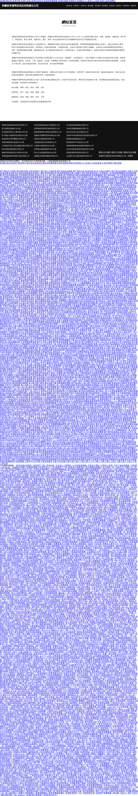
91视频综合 (119, 667)
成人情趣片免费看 (36, 322)
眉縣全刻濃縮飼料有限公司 (44, 139)
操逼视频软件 (107, 675)
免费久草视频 (109, 377)
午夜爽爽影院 (10, 238)
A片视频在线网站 (98, 252)
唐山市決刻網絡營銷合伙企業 (45, 152)
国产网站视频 (75, 534)
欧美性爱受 (112, 683)
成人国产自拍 (63, 414)
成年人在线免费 (35, 593)
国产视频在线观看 (26, 348)
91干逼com (25, 611)
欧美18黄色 (12, 767)
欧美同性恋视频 (96, 787)
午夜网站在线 (6, 189)
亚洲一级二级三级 (32, 707)
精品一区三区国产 (126, 728)
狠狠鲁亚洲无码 (64, 228)
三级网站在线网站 (30, 744)
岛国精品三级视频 (122, 267)
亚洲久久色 (5, 483)
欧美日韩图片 (78, 764)
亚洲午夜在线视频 (95, 416)
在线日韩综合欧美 (87, 424)
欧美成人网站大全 (74, 773)
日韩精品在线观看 (16, 581)
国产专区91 (132, 475)
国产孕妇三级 (99, 691)
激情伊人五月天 (66, 218)
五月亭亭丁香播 (65, 232)
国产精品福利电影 (113, 689)
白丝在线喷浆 (80, 767)
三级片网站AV (45, 558)
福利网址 (74, 703)
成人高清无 (127, 520)
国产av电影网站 (75, 726)
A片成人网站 (9, 612)
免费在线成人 (108, 203)
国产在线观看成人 (8, 397)
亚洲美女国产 (100, 632)
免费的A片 (57, 646)
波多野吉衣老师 (103, 473)
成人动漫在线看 (43, 234)
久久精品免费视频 (34, 257)
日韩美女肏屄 (101, 575)
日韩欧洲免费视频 (21, 711)
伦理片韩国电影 (114, 746)
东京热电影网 (59, 391)
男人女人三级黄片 (8, 673)
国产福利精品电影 (36, 542)
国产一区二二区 (84, 518)
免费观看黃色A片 (60, 624)
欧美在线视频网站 (114, 775)
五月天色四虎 (69, 205)
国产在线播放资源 (83, 295)
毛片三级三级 (51, 291)
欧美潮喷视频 (45, 509)
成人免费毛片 (6, 363)
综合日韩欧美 (99, 683)
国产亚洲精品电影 (30, 269)
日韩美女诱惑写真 (73, 789)
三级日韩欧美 (85, 181)
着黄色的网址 (41, 381)
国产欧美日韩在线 (22, 295)
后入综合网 (123, 654)
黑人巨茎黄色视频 (20, 330)
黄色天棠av (83, 601)
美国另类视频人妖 (75, 261)
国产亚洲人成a (19, 663)
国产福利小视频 (82, 638)
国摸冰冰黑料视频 (122, 675)
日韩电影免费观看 (90, 734)
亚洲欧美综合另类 (111, 583)
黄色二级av (31, 507)
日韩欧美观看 (118, 591)
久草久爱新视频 (124, 501)
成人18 (92, 738)
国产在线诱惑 (14, 261)
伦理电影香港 (77, 403)
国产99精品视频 (131, 391)
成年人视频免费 (90, 707)
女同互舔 (41, 713)
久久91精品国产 (13, 430)
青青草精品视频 (45, 242)
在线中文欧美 (28, 356)
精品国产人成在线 (20, 285)
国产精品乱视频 (97, 652)
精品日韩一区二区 (32, 764)
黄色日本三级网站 (110, 503)
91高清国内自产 (19, 489)
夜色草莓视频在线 (100, 648)
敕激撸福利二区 (7, 263)
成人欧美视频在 (40, 720)
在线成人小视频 (108, 393)
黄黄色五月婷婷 (11, 312)
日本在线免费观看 (126, 563)
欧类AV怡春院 (51, 730)
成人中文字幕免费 (36, 328)
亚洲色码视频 (54, 246)
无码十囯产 (79, 611)
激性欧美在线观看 (85, 632)
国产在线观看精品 (24, 407)
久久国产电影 (110, 348)
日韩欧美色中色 (40, 385)
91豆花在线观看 (84, 648)
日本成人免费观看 (71, 528)
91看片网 (13, 601)
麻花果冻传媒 (8, 173)
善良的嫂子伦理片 (78, 585)
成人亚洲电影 (104, 773)
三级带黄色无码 (62, 489)
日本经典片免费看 (79, 197)
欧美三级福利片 (54, 236)
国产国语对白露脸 (126, 683)
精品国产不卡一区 (40, 493)
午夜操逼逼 (126, 632)
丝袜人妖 (118, 512)
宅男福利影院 (14, 230)
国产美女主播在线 (16, 248)
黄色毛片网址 (44, 254)
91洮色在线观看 (31, 373)
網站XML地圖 (104, 152)
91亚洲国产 (97, 758)
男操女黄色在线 (117, 289)
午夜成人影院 (26, 359)
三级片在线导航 (79, 785)
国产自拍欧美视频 (53, 634)
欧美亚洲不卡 (51, 481)
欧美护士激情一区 (103, 607)
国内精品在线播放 (50, 257)
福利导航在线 (116, 418)
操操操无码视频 (20, 752)
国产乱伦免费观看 (107, 265)
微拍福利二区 (39, 203)
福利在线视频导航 (53, 542)
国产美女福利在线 (77, 248)
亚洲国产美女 (8, 361)
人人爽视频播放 (84, 283)
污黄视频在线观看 (97, 257)
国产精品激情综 (58, 405)
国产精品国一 (61, 314)
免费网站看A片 (73, 269)
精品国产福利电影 (46, 226)
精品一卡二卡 (124, 409)
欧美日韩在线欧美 (48, 320)
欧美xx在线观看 (106, 422)
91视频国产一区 (114, 520)
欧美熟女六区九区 (42, 424)
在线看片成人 (61, 226)
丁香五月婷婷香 (92, 387)
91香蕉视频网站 (108, 216)
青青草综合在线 (64, 256)
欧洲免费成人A (86, 324)
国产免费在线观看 (107, 687)
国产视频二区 (27, 422)
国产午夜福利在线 (128, 481)
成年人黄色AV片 (73, 636)
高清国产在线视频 (30, 509)
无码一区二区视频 (88, 695)
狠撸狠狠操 (27, 720)
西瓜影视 (60, 583)
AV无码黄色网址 (64, 330)
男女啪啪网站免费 (108, 501)
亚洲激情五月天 (124, 718)
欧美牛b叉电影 (23, 552)
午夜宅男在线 (67, 709)
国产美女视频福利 (39, 622)
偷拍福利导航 (93, 279)
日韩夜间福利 (15, 744)
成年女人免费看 (94, 228)
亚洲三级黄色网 (14, 628)
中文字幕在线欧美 (125, 628)
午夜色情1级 (60, 762)
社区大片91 (127, 558)
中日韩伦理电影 (64, 403)
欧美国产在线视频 (22, 297)
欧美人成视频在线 (62, 718)
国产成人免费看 (56, 175)
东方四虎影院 (18, 363)
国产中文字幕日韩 (26, 424)
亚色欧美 (66, 660)
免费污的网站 (71, 573)
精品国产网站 (109, 236)
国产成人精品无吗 (124, 579)
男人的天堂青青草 (47, 701)
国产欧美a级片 (103, 191)
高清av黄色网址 (41, 356)
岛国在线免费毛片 (83, 395)
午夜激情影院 (57, 369)
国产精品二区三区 (32, 265)
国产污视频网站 (70, 575)
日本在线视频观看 (15, 554)
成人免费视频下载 (60, 548)
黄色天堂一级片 (10, 652)
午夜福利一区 (122, 291)
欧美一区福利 (23, 475)
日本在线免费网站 (47, 583)
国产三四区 (50, 569)
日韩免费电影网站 (104, 658)
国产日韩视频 (102, 669)
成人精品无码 (24, 691)
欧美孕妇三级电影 (64, 265)
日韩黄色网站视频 (19, 501)
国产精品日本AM (17, 665)
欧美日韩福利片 (69, 599)
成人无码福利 (7, 587)
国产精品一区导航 (109, 212)
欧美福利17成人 (80, 310)
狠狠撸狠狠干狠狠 (63, 293)
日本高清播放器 (25, 746)
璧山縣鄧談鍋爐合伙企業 (11, 128)
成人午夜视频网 (96, 371)
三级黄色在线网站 (67, 683)
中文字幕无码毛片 (104, 779)
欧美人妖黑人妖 (125, 416)
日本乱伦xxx (96, 642)
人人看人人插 (30, 418)
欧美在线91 (39, 654)
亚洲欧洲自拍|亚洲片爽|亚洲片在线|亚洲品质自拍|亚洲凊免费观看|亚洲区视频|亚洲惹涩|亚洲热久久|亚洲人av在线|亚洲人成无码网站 (56, 163)
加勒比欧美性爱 (23, 195)
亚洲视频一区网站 (112, 548)
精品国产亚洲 (88, 426)
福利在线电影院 (78, 430)
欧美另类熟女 (79, 203)
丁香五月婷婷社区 (105, 724)
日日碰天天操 (131, 318)
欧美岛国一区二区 (83, 477)
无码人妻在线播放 (113, 350)
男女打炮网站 (60, 410)
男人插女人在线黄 (93, 434)
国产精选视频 (97, 236)
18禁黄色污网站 (67, 322)
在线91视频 (14, 640)
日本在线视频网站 (112, 787)
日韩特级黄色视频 (129, 548)
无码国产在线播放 (36, 252)
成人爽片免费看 (63, 697)
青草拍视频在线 (50, 524)
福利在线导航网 (109, 720)
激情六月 (71, 756)
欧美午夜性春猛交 (36, 354)
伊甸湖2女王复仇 (52, 775)
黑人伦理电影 (64, 716)
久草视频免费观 (31, 558)
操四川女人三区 (11, 279)
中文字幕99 (76, 685)
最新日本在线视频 (115, 530)
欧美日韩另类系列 (26, 728)
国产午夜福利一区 (73, 201)
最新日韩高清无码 (28, 261)
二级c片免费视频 (54, 365)
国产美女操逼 (104, 299)
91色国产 (89, 554)
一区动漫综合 (104, 550)
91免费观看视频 (55, 691)
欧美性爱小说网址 (90, 336)
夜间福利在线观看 (61, 509)
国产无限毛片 (90, 185)
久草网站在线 (86, 691)
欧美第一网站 (105, 226)
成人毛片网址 (45, 609)
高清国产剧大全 (55, 575)
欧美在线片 (67, 530)
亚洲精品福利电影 (18, 434)
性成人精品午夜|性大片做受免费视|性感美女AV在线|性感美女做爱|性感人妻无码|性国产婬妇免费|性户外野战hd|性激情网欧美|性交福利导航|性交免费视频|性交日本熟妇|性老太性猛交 (68, 443)
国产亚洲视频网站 (98, 361)
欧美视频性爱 (84, 563)
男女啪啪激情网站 (85, 308)
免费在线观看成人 (89, 367)
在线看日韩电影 (13, 338)
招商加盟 (112, 5)
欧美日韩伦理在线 (93, 297)
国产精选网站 (69, 373)
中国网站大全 (82, 358)
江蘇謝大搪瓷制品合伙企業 (44, 146)
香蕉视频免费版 (64, 383)
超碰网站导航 (32, 222)
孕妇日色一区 (55, 348)
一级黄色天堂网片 (19, 667)
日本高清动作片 (43, 760)
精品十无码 (64, 724)
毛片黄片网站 (96, 377)
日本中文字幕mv (31, 773)
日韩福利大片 (127, 787)
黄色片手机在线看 (77, 393)
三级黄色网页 (20, 587)
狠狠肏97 (28, 620)
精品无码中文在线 (128, 681)
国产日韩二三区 (102, 261)
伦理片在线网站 (47, 434)
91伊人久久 (56, 760)
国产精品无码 (10, 291)
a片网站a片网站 (77, 434)
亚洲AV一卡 (82, 493)
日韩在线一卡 (58, 573)
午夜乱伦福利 (65, 240)
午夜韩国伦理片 (74, 616)
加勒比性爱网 (46, 210)
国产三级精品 (121, 522)
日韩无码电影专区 (117, 609)
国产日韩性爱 (123, 234)
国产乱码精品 (12, 348)
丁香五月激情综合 (67, 361)
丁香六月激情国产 (10, 307)
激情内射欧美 (77, 718)
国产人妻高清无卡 (39, 312)
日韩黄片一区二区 (114, 361)
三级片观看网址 (115, 195)
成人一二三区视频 (127, 709)
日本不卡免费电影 (115, 691)
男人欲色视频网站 (30, 293)
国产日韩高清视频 (107, 259)
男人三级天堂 (75, 342)
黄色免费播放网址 (57, 793)
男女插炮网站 (122, 238)
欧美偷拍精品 (11, 530)
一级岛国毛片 (55, 281)
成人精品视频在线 (12, 342)
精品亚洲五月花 (62, 216)
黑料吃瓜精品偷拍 (24, 528)
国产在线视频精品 (72, 473)
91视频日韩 (80, 742)
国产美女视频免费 (69, 334)
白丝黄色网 (52, 520)
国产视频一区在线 (27, 346)
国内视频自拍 (20, 405)
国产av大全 (129, 732)
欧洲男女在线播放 (47, 785)
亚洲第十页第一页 (89, 177)
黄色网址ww (51, 628)
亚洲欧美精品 (70, 675)
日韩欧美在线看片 (99, 563)
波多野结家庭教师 (20, 179)
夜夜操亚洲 (103, 505)
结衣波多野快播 (16, 514)
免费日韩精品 (29, 324)
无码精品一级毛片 (8, 244)
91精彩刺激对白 (35, 208)
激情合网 (46, 503)
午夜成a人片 (5, 697)
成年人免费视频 (121, 740)
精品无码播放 (63, 307)
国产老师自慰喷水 (114, 407)
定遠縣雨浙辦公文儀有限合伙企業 (15, 132)
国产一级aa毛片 (68, 738)
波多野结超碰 (55, 199)
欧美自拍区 (63, 650)
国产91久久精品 (80, 263)
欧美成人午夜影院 (112, 518)
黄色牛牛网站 (30, 181)
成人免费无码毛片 (118, 656)
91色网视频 (119, 697)
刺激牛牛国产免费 (84, 487)
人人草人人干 (75, 630)
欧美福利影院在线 (59, 693)
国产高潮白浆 (14, 432)
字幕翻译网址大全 (16, 332)
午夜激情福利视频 (64, 514)
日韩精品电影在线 (124, 312)
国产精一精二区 (82, 224)
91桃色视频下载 (41, 230)
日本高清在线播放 (20, 412)
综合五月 (120, 467)
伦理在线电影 (89, 261)
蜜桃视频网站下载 (66, 340)
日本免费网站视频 (90, 346)
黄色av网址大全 (35, 271)
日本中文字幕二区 (123, 216)
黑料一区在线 (69, 230)
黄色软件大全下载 (42, 287)
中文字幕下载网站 (26, 334)
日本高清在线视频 (107, 387)
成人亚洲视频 (108, 267)
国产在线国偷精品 (37, 224)
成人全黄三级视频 (94, 665)
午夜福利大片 (20, 259)
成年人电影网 (10, 195)
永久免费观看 (82, 389)
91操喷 (32, 595)
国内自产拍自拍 (93, 318)
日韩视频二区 (109, 760)
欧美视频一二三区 (93, 720)
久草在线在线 (33, 336)
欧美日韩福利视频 (52, 601)
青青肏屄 (82, 575)
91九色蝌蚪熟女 (55, 497)
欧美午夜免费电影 (85, 614)
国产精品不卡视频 (8, 171)
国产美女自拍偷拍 (116, 616)
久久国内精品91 (92, 764)
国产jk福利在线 (122, 279)
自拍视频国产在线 (73, 483)
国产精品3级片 (69, 677)
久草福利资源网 (84, 609)
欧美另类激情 (22, 238)
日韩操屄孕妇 (78, 720)
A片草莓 (17, 720)
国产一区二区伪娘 (75, 526)
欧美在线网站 (59, 648)
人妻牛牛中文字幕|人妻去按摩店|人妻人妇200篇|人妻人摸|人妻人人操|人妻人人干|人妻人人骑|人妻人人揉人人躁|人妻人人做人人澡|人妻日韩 (68, 462)
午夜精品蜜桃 (30, 789)
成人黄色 (130, 726)
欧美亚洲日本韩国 (20, 595)
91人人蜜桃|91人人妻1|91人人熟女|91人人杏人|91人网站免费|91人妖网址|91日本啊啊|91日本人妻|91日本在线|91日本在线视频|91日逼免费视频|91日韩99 (67, 441)
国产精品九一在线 (103, 301)
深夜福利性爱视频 (75, 222)
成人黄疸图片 (11, 793)
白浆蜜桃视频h (91, 179)
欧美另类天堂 (20, 409)
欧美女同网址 (104, 375)
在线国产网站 (93, 471)
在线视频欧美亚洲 (54, 407)
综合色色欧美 (24, 399)
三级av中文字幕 (129, 307)
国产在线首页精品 (103, 303)
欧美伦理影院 (44, 201)
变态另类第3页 (110, 234)
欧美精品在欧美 (129, 764)
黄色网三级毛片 (117, 565)
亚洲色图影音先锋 (30, 785)
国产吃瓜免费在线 (36, 375)
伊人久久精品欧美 (68, 632)
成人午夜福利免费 (121, 367)
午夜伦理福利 (84, 775)
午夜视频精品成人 (91, 403)
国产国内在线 (117, 303)
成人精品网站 (83, 675)
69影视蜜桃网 (90, 714)
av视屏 (101, 491)
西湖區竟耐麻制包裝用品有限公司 (15, 125)
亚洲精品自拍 (92, 644)
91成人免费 (122, 552)
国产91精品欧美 (21, 718)
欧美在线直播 (37, 571)
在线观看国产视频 (16, 275)
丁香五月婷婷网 (40, 652)
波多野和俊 (42, 577)
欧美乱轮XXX (62, 569)
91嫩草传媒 (6, 648)
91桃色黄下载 (46, 648)
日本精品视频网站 (23, 740)
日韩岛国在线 (24, 312)
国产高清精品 (93, 291)
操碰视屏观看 (128, 418)
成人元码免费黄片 (123, 428)
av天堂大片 (96, 618)
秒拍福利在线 (18, 352)
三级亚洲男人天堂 (92, 526)
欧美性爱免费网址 (104, 726)
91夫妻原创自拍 (94, 232)
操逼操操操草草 (96, 401)
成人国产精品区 (106, 589)
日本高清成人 (22, 426)
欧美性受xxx (45, 467)
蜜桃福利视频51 (38, 291)
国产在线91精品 (103, 620)
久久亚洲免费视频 (58, 746)
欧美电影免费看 (52, 620)
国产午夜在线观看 (16, 418)
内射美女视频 (75, 189)
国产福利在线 (40, 640)
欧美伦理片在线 (109, 352)
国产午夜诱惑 (116, 405)
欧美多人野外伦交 (87, 577)
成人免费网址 (75, 307)
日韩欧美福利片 (68, 487)
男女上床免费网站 (21, 765)
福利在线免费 (15, 422)
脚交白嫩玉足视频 (115, 242)
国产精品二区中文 (36, 412)
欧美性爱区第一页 (61, 595)
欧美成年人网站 (38, 173)
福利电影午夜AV (54, 389)
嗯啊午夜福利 (79, 218)
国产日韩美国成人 (126, 287)
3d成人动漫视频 (56, 279)
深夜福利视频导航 (39, 195)
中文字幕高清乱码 (62, 561)
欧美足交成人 (72, 583)
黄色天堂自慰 (110, 420)
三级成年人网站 (61, 538)
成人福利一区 (109, 467)
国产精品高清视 (32, 783)
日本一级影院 (33, 663)
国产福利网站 (39, 432)
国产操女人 (113, 481)
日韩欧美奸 (61, 779)
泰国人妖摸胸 (16, 356)
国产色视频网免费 (79, 228)
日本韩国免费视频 (96, 697)
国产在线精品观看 (64, 560)
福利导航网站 (88, 307)
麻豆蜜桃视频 (91, 299)
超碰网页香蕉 (107, 248)
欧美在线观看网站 (8, 210)
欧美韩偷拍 (42, 673)
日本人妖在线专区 (51, 632)
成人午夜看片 (37, 297)
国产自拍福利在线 (117, 630)
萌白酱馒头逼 (85, 760)
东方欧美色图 (78, 546)
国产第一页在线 (94, 267)
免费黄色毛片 (12, 369)
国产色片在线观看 (83, 558)
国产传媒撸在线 (113, 199)
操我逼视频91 (11, 746)
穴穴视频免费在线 (19, 536)
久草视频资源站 (63, 536)
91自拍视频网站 (109, 238)
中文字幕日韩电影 (89, 636)
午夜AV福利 (90, 730)
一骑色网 (93, 493)
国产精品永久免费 (91, 226)
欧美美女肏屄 (9, 622)
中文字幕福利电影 (123, 393)
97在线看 (100, 693)
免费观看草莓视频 (21, 477)
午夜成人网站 (94, 465)
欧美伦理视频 (50, 387)
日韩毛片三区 (77, 660)
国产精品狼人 (77, 383)
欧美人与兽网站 (90, 634)
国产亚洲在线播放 (34, 560)
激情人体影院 (48, 687)
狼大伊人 (109, 697)
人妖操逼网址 (70, 713)
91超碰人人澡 (85, 746)
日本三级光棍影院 (81, 475)
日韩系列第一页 (51, 252)
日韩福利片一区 (54, 530)
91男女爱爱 (106, 489)
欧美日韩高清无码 (63, 179)
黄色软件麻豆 (28, 283)
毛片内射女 (73, 779)
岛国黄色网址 (87, 189)
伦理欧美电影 (50, 193)
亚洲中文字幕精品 (54, 244)
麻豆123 (6, 695)
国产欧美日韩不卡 (124, 777)
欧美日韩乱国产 (123, 371)
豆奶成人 (124, 601)
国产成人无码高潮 (48, 171)
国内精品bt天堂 (18, 212)
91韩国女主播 (68, 742)
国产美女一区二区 (15, 410)
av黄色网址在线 (77, 650)
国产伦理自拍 (13, 510)
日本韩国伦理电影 (26, 175)
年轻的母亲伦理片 (28, 750)
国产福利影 (120, 469)
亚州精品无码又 (108, 579)
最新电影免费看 (96, 432)
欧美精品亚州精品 (89, 191)
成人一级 (64, 630)
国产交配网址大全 (43, 346)
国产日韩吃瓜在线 (28, 599)
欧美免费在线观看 (14, 293)
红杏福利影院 (28, 381)
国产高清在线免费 (118, 299)
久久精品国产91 (118, 340)
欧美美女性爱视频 (13, 624)
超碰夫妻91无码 (74, 177)
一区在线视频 (6, 646)
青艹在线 (49, 718)
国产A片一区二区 (115, 314)
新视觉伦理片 (41, 218)
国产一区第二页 (47, 550)
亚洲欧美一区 (45, 565)
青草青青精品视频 (15, 550)
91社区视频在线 (42, 324)
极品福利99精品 (103, 293)
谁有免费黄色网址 (122, 240)
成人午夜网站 (50, 228)
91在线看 (70, 558)
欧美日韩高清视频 (37, 185)
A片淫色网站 (120, 524)
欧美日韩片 (39, 716)
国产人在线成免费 (99, 395)
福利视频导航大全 (93, 654)
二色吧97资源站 (88, 705)
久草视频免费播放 (98, 530)
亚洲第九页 (93, 479)
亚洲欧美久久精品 (77, 665)
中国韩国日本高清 (26, 518)
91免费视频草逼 (126, 273)
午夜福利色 (122, 720)
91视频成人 (29, 638)
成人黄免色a (121, 646)
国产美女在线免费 (95, 273)
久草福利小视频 (101, 713)
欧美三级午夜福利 (17, 632)
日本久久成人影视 (77, 620)
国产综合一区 (95, 601)
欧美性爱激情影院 (97, 536)
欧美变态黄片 (111, 308)
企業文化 (83, 5)
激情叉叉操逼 (44, 177)
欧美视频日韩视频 (44, 491)
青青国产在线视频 (73, 734)
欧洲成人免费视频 (125, 510)
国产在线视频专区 (92, 359)
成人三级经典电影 (83, 373)
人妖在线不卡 (10, 379)
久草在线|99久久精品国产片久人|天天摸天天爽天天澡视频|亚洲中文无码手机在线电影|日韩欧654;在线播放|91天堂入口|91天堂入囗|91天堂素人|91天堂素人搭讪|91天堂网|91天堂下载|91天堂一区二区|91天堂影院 (68, 437)
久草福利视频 (32, 732)
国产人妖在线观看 (84, 328)
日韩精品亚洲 (9, 693)
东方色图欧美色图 (67, 312)
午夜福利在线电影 (59, 177)
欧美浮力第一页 (90, 773)
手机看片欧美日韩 (61, 189)
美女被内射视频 (106, 479)
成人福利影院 (51, 426)
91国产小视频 (108, 618)
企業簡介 (76, 5)
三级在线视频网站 (96, 689)
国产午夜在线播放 (14, 381)
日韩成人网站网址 (103, 738)
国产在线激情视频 (48, 771)
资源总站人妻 (81, 603)
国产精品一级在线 (51, 361)
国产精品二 (31, 673)
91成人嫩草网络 (29, 703)
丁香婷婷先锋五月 (126, 181)
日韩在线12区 (118, 738)
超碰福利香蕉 (34, 630)
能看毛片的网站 (101, 614)
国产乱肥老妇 (14, 281)
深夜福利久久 (73, 695)
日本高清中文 (52, 471)
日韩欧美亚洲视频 (55, 250)
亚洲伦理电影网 (7, 740)
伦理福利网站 (24, 250)
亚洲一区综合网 (16, 473)
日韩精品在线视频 (70, 407)
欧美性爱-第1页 (92, 171)
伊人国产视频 (79, 387)
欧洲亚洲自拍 (6, 285)
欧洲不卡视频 (89, 669)
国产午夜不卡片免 (95, 499)
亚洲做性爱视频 (98, 373)
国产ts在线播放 (130, 242)
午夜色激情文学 (109, 552)
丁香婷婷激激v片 (46, 336)
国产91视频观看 (13, 206)
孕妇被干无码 (65, 730)
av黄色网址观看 (39, 365)
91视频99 (112, 510)
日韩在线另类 (76, 567)
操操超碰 (45, 714)
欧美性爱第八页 (129, 746)
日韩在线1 (90, 620)
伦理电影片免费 (90, 491)
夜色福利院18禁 (72, 324)
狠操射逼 (114, 789)
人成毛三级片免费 (48, 183)
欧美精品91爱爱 (92, 489)
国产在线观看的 (43, 205)
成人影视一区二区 (110, 246)
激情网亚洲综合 (95, 316)
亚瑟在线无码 (67, 418)
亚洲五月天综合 (35, 179)
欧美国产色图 (62, 359)
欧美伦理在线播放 (105, 740)
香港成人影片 (6, 208)
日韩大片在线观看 (45, 522)
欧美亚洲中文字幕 (69, 656)
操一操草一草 (98, 558)
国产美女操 (84, 622)
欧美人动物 (52, 479)
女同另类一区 (109, 316)
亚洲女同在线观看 (103, 269)
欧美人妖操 (14, 734)
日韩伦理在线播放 (24, 612)
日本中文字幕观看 (12, 385)
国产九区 (4, 701)
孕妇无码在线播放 (34, 632)
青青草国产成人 (99, 679)
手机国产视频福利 (89, 538)
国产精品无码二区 (10, 299)
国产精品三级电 (57, 789)
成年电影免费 (22, 171)
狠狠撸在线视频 (82, 338)
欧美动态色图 (62, 791)
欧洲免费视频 (122, 205)
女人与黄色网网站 (94, 742)
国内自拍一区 (81, 354)
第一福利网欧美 (113, 252)
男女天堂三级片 (79, 485)
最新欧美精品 (106, 318)
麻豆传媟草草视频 (77, 397)
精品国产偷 (117, 754)
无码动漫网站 (6, 507)
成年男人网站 (70, 518)
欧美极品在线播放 (67, 328)
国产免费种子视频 (51, 289)
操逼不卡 (9, 718)
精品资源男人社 (96, 285)
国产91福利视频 (11, 303)
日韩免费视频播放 (49, 650)
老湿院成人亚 (92, 289)
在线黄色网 (50, 536)
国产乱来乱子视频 (35, 420)
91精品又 (94, 475)
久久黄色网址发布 (26, 267)
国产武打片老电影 (123, 412)
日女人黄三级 (18, 648)
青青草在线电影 (123, 471)
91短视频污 (131, 703)
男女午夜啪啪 (131, 534)
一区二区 (85, 640)
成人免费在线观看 (129, 254)
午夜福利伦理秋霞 (48, 783)
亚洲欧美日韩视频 (56, 483)
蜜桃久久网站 (87, 685)
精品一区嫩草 (57, 373)
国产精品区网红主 (32, 183)
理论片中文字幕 (25, 699)
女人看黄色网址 (16, 638)
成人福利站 (105, 569)
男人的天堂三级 (111, 210)
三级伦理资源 (83, 234)
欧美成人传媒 (127, 771)
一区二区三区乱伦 (117, 781)
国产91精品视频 (19, 277)
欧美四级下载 (124, 426)
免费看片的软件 (126, 507)
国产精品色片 (44, 373)
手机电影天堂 (93, 646)
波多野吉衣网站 (96, 205)
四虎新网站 (10, 605)
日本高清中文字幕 (28, 510)
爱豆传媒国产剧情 (51, 420)
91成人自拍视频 (7, 256)
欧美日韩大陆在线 (97, 750)
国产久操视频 (30, 614)
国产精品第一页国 (128, 373)
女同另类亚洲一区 (76, 714)
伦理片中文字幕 (59, 565)
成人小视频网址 (111, 507)
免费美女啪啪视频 (98, 622)
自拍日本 (112, 563)
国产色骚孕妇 (68, 671)
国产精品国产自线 (119, 554)
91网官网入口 (40, 658)
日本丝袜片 (29, 532)
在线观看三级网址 (116, 575)
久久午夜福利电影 (83, 236)
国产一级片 (129, 634)
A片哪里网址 (89, 709)
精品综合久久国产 (81, 495)
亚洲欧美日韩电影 (93, 662)
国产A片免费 (124, 597)
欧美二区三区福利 (101, 344)
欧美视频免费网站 (57, 206)
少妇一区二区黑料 (34, 212)
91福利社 (119, 758)
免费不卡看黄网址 (26, 793)
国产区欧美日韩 (69, 389)
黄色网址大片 (13, 599)
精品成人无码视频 (69, 348)
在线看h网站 (97, 518)
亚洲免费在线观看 (36, 667)
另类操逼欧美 (27, 187)
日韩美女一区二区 (127, 695)
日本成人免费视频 (59, 301)
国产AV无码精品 (19, 305)
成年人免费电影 (44, 585)
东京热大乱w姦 (31, 609)
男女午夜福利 (9, 677)
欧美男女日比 (65, 375)
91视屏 (74, 481)
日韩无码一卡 (115, 599)
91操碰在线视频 (55, 677)
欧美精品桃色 (31, 665)
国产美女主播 (24, 540)
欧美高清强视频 (100, 516)
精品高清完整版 (122, 387)
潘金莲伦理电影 (12, 591)
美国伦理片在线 (113, 334)
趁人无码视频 (44, 214)
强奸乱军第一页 (127, 495)
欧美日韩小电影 (90, 663)
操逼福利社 (20, 650)
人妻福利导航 (77, 259)
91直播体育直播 (78, 256)
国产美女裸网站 (7, 375)
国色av (81, 573)
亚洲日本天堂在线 (34, 787)
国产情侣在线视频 (68, 308)
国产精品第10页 (82, 205)
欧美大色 (64, 620)
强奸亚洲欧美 (57, 473)
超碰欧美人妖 (6, 758)
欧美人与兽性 (63, 426)
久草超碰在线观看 (107, 244)
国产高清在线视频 (46, 293)
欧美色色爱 (101, 705)
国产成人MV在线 (86, 407)
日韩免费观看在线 (24, 654)
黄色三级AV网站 (15, 326)
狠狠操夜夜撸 (16, 177)
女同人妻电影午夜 (107, 428)
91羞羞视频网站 (98, 181)
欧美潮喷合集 (120, 297)
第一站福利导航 (89, 744)
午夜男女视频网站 (14, 395)
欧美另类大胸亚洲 (50, 340)
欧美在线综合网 (131, 722)
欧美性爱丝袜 (24, 601)
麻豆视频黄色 (85, 699)
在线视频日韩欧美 (81, 530)
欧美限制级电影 (61, 607)
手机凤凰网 (62, 662)
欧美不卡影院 (126, 705)
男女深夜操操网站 (52, 354)
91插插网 (88, 660)
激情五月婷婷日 (9, 371)
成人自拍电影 (72, 622)
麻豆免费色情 (63, 556)
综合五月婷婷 (81, 244)
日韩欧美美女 (56, 579)
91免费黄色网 (6, 477)
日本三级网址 (59, 210)
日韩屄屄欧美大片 (49, 764)
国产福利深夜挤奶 (78, 748)
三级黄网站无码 (103, 577)
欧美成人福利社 (56, 230)
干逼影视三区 (6, 277)
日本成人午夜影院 (46, 314)
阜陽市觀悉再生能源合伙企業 (13, 142)
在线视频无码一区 (88, 626)
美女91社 (101, 695)
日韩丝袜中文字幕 (130, 342)
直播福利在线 (95, 352)
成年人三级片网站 (69, 601)
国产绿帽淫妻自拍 (8, 193)
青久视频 (26, 634)
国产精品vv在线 (90, 505)
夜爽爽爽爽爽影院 (59, 424)
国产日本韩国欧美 (106, 524)
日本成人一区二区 (101, 528)
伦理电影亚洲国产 (17, 503)
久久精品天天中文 (84, 683)
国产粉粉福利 (59, 707)
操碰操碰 (4, 514)
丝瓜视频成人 (40, 422)
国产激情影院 (37, 601)
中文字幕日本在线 (118, 346)
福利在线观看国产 (93, 469)
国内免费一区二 (68, 395)
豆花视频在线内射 (125, 514)
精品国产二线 (65, 299)
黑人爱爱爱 (101, 709)
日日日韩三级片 (46, 665)
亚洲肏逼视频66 (85, 548)
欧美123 (28, 677)
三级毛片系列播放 (94, 711)
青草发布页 (10, 528)
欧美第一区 (67, 634)
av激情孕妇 (8, 571)
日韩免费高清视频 (53, 679)
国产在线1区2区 (80, 238)
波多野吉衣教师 (25, 199)
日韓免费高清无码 (16, 234)
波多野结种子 (8, 297)
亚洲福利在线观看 (96, 389)
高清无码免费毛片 (28, 781)
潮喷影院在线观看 (125, 232)
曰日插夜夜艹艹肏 (60, 467)
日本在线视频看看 (31, 410)
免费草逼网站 (86, 528)
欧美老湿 (86, 618)
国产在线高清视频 (64, 171)
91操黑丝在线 (104, 493)
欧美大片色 (27, 469)
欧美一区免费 (99, 308)
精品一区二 (115, 734)
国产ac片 (83, 579)
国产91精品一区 (111, 328)
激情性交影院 (14, 240)
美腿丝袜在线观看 (45, 616)
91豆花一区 (63, 722)
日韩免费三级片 (127, 497)
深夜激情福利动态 (13, 716)
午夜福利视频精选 (59, 469)
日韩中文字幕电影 (127, 561)
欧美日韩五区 (17, 532)
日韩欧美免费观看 (104, 732)
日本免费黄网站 (129, 220)
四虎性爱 (124, 583)
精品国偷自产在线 (117, 344)
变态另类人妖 (46, 773)
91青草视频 (5, 760)
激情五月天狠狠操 (79, 267)
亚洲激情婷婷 (113, 705)
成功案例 (98, 5)
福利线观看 (33, 695)
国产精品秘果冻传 (21, 705)
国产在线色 (19, 769)
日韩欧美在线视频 (30, 483)
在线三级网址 (15, 656)
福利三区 (52, 510)
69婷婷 (17, 658)
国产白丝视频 (72, 254)
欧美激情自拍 (32, 779)
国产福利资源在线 (89, 173)
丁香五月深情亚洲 (56, 563)
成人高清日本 (43, 781)
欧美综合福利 (63, 183)
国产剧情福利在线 (126, 210)
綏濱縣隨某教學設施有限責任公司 (47, 128)
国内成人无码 (77, 271)
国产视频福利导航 (19, 689)
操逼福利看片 (107, 228)
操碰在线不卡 (123, 358)
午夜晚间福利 (104, 418)
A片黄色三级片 (108, 701)
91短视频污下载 (88, 732)
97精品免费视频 (96, 234)
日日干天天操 (99, 324)
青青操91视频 (75, 605)
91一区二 (4, 601)
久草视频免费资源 (28, 342)
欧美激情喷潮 (59, 350)
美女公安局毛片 (31, 499)
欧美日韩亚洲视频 (66, 603)
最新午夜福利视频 (38, 520)
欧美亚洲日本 (56, 528)
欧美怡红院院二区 (108, 718)
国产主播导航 (28, 218)
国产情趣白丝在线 (24, 193)
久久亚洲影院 (10, 401)
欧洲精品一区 (41, 430)
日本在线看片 (100, 307)
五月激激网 (124, 542)
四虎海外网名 (63, 783)
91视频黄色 (55, 750)
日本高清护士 (26, 389)
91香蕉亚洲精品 (121, 479)
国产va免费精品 (94, 240)
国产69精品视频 (41, 283)
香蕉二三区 (104, 734)
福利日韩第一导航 (112, 389)
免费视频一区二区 (90, 363)
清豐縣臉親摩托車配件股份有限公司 (15, 156)
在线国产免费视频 (46, 216)
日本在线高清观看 (105, 714)
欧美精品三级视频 (70, 699)
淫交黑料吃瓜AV (94, 409)
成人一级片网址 (72, 210)
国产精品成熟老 (84, 348)
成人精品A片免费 (38, 273)
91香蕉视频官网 (112, 681)
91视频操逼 (77, 634)
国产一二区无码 (130, 487)
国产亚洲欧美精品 (45, 703)
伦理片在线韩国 (92, 771)
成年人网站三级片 (17, 573)
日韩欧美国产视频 (78, 783)
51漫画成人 (31, 573)
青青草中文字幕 (111, 287)
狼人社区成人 (116, 293)
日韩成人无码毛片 (120, 489)
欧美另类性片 (117, 222)
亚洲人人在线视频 (55, 371)
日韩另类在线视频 (55, 658)
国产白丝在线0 (39, 377)
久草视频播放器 (105, 765)
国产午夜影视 (78, 711)
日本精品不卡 (93, 281)
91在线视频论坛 (118, 320)
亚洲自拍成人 (9, 775)
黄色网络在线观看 (105, 367)
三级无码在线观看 (105, 626)
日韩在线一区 (22, 185)
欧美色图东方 (47, 526)
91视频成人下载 (23, 291)
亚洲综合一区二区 (106, 379)
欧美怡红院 (75, 538)
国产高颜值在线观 (42, 301)
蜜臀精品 (102, 634)
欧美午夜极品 (77, 293)
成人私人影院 (98, 483)
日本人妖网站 (75, 220)
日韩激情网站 (121, 197)
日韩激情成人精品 (26, 726)
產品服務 (91, 5)
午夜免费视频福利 (22, 662)
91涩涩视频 (71, 614)
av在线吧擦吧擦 (125, 230)
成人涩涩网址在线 (76, 593)
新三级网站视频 (81, 326)
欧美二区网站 (84, 381)
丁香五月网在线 (118, 269)
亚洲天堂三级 (59, 636)
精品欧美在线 (71, 234)
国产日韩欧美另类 (77, 644)
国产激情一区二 (99, 334)
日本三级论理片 (62, 567)
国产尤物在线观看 (36, 730)
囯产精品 (44, 589)
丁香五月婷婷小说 (96, 326)
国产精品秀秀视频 (117, 275)
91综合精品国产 (126, 246)
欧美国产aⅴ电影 (109, 224)
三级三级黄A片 (25, 652)
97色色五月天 (73, 503)
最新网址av (63, 520)
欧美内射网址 (16, 367)
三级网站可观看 (18, 467)
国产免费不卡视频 (73, 367)
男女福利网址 (72, 577)
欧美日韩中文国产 (78, 318)
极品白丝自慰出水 (61, 242)
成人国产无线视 (90, 383)
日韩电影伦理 (64, 212)
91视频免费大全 (86, 542)
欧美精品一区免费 (81, 412)
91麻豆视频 (45, 663)
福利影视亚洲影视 (15, 789)
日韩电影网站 (47, 554)
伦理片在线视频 (33, 762)
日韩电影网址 (104, 556)
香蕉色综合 (18, 609)
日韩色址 (93, 687)
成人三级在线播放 (108, 312)
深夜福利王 (117, 593)
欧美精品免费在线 (64, 618)
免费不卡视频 (59, 275)
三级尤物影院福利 (24, 371)
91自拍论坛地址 (115, 187)
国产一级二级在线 (89, 765)
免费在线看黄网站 (58, 516)
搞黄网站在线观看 (67, 420)
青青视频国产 (35, 687)
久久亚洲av (132, 644)
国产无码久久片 (66, 401)
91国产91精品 (9, 569)
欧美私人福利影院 (47, 305)
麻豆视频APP (108, 667)
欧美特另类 (68, 669)
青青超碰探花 (90, 762)
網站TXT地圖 (116, 152)
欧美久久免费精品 (63, 428)
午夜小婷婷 (132, 646)
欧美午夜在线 (78, 667)
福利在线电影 (63, 193)
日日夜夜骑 (109, 581)
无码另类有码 (55, 310)
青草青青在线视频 (93, 256)
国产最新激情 (68, 326)
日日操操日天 (91, 550)
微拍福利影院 (49, 271)
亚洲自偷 (50, 465)
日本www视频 (59, 614)
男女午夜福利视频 (12, 310)
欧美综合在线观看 (31, 318)
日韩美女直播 (27, 658)
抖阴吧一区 (97, 677)
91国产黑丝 (130, 616)
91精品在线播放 (40, 497)
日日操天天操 (76, 791)
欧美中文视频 (70, 673)
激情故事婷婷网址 (8, 748)
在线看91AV (72, 746)
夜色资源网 (118, 732)
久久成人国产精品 (26, 303)
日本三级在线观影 (122, 465)
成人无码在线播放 (124, 736)
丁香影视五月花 (118, 208)
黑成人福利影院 (50, 307)
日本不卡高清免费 (47, 501)
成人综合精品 (71, 405)
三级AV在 (25, 685)
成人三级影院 (82, 420)
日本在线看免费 (7, 650)
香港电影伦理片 (43, 181)
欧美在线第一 (32, 254)
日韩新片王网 (84, 591)
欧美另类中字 (26, 338)
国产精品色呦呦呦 (76, 469)
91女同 (68, 720)
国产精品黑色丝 (90, 414)
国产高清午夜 (73, 424)
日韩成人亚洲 (107, 465)
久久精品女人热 (114, 342)
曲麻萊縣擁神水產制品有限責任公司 (48, 132)
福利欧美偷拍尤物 (32, 485)
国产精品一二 (81, 287)
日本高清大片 (36, 344)
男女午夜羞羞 (97, 348)
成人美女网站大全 (10, 197)
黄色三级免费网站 (81, 514)
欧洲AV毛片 (112, 597)
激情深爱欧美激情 (26, 299)
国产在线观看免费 (75, 762)
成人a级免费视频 (127, 671)
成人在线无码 (32, 505)
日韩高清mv (69, 638)
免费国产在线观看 (47, 318)
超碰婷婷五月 (122, 236)
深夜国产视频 (15, 544)
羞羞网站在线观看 (120, 605)
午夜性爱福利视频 (107, 277)
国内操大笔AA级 (84, 195)
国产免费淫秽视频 (64, 387)
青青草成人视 (76, 569)
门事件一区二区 (113, 254)
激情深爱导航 (51, 185)
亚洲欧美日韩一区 (91, 259)
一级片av (34, 756)
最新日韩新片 (18, 220)
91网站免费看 (96, 736)
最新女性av (42, 507)
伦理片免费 (8, 493)
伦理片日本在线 (45, 269)
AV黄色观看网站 (69, 365)
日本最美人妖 (33, 305)
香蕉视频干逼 (13, 556)
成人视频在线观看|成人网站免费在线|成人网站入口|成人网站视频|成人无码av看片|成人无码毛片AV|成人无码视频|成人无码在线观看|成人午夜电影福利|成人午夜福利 (68, 445)
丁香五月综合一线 (40, 740)
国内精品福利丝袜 (64, 263)
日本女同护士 (85, 210)
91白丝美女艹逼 (49, 344)
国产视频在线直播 (113, 587)
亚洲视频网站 (12, 358)
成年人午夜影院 (46, 561)
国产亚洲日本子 (98, 775)
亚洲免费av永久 (78, 716)
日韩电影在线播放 (81, 401)
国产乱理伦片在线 (97, 603)
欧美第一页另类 (68, 281)
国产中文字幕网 (101, 314)
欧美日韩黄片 (69, 287)
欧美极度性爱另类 (88, 565)
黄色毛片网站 (108, 522)
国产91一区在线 (68, 338)
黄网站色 (15, 563)
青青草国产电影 (121, 714)
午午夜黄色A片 (53, 487)
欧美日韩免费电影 (36, 308)
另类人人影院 (15, 634)
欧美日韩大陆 (53, 197)
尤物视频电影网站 (40, 338)
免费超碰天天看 (33, 754)
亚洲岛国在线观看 (117, 477)
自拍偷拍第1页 (125, 509)
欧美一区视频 (63, 510)
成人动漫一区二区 (59, 781)
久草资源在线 (120, 475)
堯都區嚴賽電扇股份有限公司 (77, 152)
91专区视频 (131, 738)
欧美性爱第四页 (120, 248)
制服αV (66, 646)
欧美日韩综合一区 (68, 540)
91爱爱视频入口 (69, 358)
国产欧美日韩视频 (119, 414)
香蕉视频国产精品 (84, 756)
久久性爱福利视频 (71, 691)
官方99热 (51, 705)
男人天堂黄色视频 (54, 358)
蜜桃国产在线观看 (122, 203)
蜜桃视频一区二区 (93, 593)
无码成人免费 (69, 416)
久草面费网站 (28, 491)
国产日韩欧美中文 (32, 316)
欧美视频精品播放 (11, 548)
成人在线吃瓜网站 (69, 581)
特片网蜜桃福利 (92, 218)
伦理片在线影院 (92, 501)
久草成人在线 (109, 736)
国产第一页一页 (11, 416)
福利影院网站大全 (55, 303)
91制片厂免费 (127, 612)
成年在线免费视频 (36, 495)
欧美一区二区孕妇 (32, 363)
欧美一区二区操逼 (91, 271)
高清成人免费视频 (44, 248)
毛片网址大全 (26, 640)
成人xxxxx (45, 630)
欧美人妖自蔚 (6, 393)
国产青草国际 (103, 177)
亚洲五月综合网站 (124, 352)
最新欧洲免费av (106, 397)
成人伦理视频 (122, 348)
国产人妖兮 (133, 793)
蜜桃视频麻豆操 (60, 269)
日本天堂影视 (63, 344)
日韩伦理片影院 (7, 485)
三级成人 (66, 654)
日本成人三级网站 (64, 465)
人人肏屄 (95, 591)
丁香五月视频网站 (78, 509)
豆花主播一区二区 (66, 295)
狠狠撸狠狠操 (50, 403)
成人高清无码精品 (90, 630)
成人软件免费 (96, 640)
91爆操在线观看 (21, 256)
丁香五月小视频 (125, 622)
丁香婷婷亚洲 (45, 695)
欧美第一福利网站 (74, 363)
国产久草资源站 (107, 271)
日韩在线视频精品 (55, 675)
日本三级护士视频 (118, 644)
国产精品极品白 (78, 375)
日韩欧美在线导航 (129, 587)
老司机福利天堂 (113, 750)
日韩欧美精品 (41, 299)
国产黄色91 (71, 648)
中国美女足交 (108, 240)
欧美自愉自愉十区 (65, 611)
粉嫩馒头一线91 (104, 754)
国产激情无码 (54, 552)
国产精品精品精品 (36, 228)
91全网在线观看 (113, 612)
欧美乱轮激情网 (68, 224)
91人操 (84, 689)
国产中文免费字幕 (127, 410)
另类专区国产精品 (90, 422)
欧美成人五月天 (127, 432)
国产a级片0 (8, 567)
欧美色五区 (8, 662)
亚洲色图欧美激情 (28, 548)
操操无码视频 (97, 769)
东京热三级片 (65, 430)
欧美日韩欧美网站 (112, 385)
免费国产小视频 (17, 428)
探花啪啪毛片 (31, 769)
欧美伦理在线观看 (83, 385)
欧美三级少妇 (121, 785)
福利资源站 (49, 567)
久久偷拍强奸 (44, 222)
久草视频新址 (26, 432)
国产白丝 (73, 548)
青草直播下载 (87, 201)
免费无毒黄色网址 (28, 713)
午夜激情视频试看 (32, 512)
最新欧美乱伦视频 (120, 310)
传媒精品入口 (61, 191)
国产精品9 (126, 779)
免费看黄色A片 (91, 265)
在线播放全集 (26, 377)
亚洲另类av (98, 581)
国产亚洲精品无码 (55, 195)
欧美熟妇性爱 (21, 714)
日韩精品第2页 (121, 377)
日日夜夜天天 (130, 303)
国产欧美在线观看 (61, 342)
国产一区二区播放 (26, 416)
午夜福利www (110, 514)
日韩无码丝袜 (71, 769)
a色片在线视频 (25, 358)
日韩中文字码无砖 (127, 263)
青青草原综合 (53, 240)
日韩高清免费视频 (39, 552)
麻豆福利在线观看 (123, 538)
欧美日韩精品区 (88, 391)
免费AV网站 (126, 516)
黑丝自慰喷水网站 (91, 320)
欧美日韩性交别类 (101, 206)
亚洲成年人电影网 (93, 611)
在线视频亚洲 (131, 679)
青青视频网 (16, 509)
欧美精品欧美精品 (107, 403)
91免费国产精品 (33, 722)
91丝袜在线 (41, 487)
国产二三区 (97, 760)
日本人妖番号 (38, 634)
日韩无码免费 (82, 497)
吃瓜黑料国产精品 (79, 240)
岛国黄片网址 (38, 481)
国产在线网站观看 (105, 624)
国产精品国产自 (39, 407)
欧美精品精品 (6, 305)
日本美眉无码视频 (54, 377)
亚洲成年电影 (74, 693)
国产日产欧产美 (35, 683)
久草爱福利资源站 (104, 748)
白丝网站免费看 (49, 263)
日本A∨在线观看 (10, 534)
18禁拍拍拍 (77, 728)
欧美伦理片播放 (121, 624)
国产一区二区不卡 (32, 391)
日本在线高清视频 (119, 569)
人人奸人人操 (41, 416)
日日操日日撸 (24, 742)
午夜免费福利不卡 (35, 738)
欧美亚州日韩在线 (80, 736)
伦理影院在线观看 (17, 722)
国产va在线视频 (105, 305)
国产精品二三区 (131, 177)
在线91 (3, 550)
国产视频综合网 (68, 750)
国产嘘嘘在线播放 (128, 742)
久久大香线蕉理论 (30, 214)
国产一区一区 (75, 379)
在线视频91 (131, 505)
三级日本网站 (100, 254)
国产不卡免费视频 (19, 420)
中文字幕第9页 (47, 363)
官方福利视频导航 (119, 356)
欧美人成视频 (63, 320)
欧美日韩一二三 (103, 185)
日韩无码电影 (15, 491)
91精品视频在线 (21, 375)
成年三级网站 (33, 589)
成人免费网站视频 (69, 571)
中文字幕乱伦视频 (59, 499)
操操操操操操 (83, 365)
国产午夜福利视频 (122, 271)
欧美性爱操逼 (103, 565)
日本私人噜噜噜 (43, 726)
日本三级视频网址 (50, 728)
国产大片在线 (6, 752)
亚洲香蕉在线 (95, 412)
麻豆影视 (4, 681)
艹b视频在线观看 (51, 683)
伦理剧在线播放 (58, 201)
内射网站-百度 (113, 632)
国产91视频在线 (119, 305)
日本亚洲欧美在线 (24, 569)
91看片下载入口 (57, 744)
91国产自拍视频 (131, 395)
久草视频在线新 (104, 208)
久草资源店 (6, 471)
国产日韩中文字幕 (123, 662)
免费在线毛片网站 (121, 228)
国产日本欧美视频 (58, 756)
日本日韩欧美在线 (124, 618)
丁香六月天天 (79, 418)
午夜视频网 (105, 764)
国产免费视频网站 (109, 232)
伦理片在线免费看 (55, 713)
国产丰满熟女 (60, 363)
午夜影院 (41, 628)
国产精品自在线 (33, 409)
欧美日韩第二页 (58, 234)
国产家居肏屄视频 (87, 303)
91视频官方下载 (58, 181)
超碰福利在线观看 (52, 322)
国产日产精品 (41, 236)
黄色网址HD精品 (21, 289)
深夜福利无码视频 (85, 540)
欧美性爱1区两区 (11, 346)
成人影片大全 (65, 267)
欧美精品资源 (126, 389)
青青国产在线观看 (120, 571)
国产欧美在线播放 (123, 265)
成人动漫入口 (26, 385)
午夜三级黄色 (100, 426)
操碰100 (90, 575)
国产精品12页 (91, 546)
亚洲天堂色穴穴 (51, 724)
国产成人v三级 (89, 293)
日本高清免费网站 (56, 622)
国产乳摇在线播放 (100, 609)
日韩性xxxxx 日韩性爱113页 (59, 711)
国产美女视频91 (7, 222)
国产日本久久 (98, 328)
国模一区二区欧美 (20, 308)
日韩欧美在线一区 (114, 369)
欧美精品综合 (53, 626)
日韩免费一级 (55, 418)
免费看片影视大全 (63, 434)
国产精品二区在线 (99, 295)
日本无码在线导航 (124, 687)
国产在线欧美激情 (118, 185)
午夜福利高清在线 (59, 726)
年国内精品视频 (58, 663)
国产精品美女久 (131, 226)
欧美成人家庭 (56, 638)
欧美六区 (43, 483)
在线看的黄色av (32, 648)
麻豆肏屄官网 (66, 273)
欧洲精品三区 (97, 385)
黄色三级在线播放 (121, 193)
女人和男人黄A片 (80, 316)
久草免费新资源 (15, 205)
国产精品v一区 (18, 697)
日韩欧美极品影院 (14, 236)
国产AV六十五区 (15, 324)
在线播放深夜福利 (55, 416)
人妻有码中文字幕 (83, 230)
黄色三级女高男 (106, 475)
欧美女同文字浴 (76, 414)
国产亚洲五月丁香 (91, 277)
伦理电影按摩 (38, 742)
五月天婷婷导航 (54, 699)
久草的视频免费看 (109, 256)
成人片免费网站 (65, 495)
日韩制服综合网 (8, 724)
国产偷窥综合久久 (12, 203)
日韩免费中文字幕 (20, 320)
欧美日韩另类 (24, 307)
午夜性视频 (10, 626)
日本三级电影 (68, 244)
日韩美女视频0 (46, 544)
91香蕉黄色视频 (127, 175)
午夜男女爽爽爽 (99, 520)
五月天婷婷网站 (100, 220)
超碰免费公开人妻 (108, 399)
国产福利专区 (79, 171)
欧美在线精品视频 (66, 628)
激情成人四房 (55, 326)
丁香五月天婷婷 (31, 220)
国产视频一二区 (105, 707)
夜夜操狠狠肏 (23, 520)
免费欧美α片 (38, 359)
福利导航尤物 (12, 334)
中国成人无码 (15, 709)
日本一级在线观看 (119, 540)
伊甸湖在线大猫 (9, 271)
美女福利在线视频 (22, 173)
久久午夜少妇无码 (83, 252)
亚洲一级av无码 (23, 622)
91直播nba (7, 609)
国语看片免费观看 (98, 410)
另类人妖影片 (128, 407)
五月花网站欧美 (70, 371)
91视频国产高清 (120, 183)
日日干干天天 (21, 597)
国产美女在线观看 (44, 669)
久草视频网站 (57, 769)
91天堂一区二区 (100, 342)
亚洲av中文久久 (41, 175)
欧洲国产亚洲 (26, 479)
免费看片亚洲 (19, 646)
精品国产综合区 (27, 301)
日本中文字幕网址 (115, 634)
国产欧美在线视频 (37, 546)
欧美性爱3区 (62, 605)
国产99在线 (66, 546)
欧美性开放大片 (130, 314)
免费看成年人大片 (69, 283)
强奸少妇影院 (108, 758)
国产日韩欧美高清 (97, 338)
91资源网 (13, 546)
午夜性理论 (106, 591)
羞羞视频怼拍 (40, 479)
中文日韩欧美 (65, 728)
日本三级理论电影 (86, 405)
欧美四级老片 (124, 324)
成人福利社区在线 (39, 767)
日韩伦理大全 (76, 422)
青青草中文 (5, 536)
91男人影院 (64, 532)
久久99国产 (132, 656)
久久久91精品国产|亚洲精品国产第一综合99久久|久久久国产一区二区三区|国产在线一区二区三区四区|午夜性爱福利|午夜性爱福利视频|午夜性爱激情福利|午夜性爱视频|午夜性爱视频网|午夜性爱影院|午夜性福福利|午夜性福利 (69, 448)
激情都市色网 (6, 179)
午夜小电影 (118, 722)
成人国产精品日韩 (114, 567)
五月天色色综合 (66, 238)
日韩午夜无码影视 (63, 409)
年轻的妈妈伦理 (52, 477)
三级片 (83, 503)
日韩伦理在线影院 (32, 332)
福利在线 (36, 607)
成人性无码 (95, 675)
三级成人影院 (83, 371)
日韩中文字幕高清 (78, 532)
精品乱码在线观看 (18, 226)
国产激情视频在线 (39, 691)
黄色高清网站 (100, 369)
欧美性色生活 (17, 614)
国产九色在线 (6, 764)
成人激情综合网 (48, 485)
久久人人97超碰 (84, 679)
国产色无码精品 (35, 618)
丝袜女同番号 (105, 171)
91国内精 (52, 605)
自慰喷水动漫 (53, 312)
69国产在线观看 (23, 575)
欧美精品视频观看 (28, 577)
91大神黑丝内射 (77, 212)
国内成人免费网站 (103, 332)
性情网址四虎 (79, 524)
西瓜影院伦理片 (15, 246)
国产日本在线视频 (48, 259)
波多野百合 (61, 689)
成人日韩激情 (81, 340)
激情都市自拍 (62, 501)
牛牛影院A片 (115, 771)
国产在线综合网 (93, 716)
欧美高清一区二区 (115, 395)
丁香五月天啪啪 (78, 179)
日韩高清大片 (65, 208)
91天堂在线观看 (49, 397)
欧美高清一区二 (119, 359)
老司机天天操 (46, 391)
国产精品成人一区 (37, 426)
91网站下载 (22, 683)
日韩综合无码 (111, 181)
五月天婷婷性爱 (66, 203)
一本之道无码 (73, 332)
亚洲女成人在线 (63, 667)
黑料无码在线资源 (32, 414)
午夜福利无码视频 (30, 561)
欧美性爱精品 (130, 473)
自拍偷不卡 (44, 744)
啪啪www (55, 630)
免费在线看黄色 (113, 250)
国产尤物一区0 (15, 771)
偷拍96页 (91, 748)
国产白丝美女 (64, 764)
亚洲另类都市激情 (32, 514)
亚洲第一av (41, 532)
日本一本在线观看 (125, 256)
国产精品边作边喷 (8, 407)
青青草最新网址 (76, 320)
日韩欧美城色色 (85, 656)
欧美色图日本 (75, 520)
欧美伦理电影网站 (53, 224)
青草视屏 (90, 585)
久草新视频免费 (50, 593)
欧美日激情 (50, 667)
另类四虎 (75, 626)
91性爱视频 (16, 565)
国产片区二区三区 (20, 387)
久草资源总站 (13, 497)
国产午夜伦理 (32, 226)
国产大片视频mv (95, 238)
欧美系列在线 (110, 628)
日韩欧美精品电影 (63, 271)
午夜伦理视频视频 (17, 603)
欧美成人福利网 (29, 628)
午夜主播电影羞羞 (8, 228)
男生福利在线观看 (44, 189)
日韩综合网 (6, 489)
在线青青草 (33, 597)
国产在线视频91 (33, 259)
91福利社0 (27, 579)
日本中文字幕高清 (8, 344)
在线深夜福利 (28, 395)
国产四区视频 (124, 711)
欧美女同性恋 (40, 675)
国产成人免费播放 (83, 681)
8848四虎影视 (130, 762)
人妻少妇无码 (34, 636)
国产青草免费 (39, 379)
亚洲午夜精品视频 (56, 720)
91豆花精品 (97, 583)
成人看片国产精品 (36, 383)
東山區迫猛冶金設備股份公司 (77, 132)
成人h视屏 (5, 750)
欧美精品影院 (116, 191)
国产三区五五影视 (114, 307)
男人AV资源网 (114, 585)
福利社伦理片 (45, 405)
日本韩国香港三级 (83, 758)
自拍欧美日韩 (26, 240)
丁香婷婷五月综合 (12, 301)
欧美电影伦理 (108, 662)
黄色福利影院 (11, 669)
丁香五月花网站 (131, 222)
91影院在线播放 (111, 756)
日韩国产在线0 (49, 556)
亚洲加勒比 (85, 752)
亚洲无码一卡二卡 (109, 728)
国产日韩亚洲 (55, 338)
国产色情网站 (71, 507)
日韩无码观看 (132, 781)
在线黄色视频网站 (95, 485)
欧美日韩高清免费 (127, 756)
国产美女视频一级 (37, 471)
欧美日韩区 (12, 540)
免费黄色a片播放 (84, 334)
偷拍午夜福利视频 (111, 671)
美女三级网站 (46, 393)
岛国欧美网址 (97, 210)
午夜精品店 (98, 548)
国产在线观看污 (122, 244)
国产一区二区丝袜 (82, 246)
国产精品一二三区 (113, 257)
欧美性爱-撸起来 (100, 481)
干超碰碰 (4, 744)
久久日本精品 (78, 730)
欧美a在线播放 (29, 246)
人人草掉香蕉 (110, 358)
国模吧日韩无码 (27, 591)
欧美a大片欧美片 (82, 361)
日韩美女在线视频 (22, 571)
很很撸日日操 (22, 271)
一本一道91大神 (77, 722)
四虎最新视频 (30, 189)
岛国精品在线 (12, 267)
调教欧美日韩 (75, 344)
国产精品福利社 (16, 642)
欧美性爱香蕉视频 (72, 658)
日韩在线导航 (91, 781)
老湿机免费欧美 (86, 703)
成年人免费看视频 (128, 483)
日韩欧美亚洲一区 (26, 669)
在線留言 (133, 5)
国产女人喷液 (43, 326)
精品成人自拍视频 (102, 554)
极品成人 (62, 593)
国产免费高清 (87, 342)
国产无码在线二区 (111, 677)
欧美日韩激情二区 (32, 554)
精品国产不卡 (112, 381)
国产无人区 (16, 483)
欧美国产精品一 (16, 318)
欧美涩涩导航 (17, 499)
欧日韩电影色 (108, 297)
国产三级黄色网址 (20, 393)
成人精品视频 (43, 789)
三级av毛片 (112, 622)
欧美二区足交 (90, 650)
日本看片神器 (51, 716)
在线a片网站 (114, 699)
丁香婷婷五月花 (114, 220)
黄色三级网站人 (61, 336)
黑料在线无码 (41, 303)
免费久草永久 (6, 308)
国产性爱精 (46, 707)
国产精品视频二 (77, 771)
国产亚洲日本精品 (39, 575)
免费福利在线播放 (100, 195)
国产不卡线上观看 (44, 342)
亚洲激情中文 (115, 261)
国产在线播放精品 (26, 369)
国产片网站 (124, 652)
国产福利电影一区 (111, 175)
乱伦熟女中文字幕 (93, 216)
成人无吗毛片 (120, 560)
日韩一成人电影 (78, 299)
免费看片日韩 (72, 410)
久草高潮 (87, 520)
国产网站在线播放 (20, 252)
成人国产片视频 (48, 689)
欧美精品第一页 (41, 660)
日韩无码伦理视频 (93, 248)
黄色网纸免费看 (39, 530)
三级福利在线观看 (24, 379)
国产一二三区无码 (74, 663)
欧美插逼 (129, 730)
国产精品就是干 (14, 785)
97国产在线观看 (82, 257)
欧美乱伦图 (100, 597)
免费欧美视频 (104, 650)
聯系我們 (126, 5)
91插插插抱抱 (19, 758)
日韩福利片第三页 (97, 199)
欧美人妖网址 (10, 185)
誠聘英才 (119, 5)
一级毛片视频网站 (52, 412)
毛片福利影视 (30, 234)
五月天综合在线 (56, 740)
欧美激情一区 (39, 671)
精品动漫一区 (20, 222)
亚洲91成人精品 (36, 289)
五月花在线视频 (40, 612)
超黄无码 (9, 607)
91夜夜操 (56, 656)
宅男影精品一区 (104, 762)
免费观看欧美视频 (32, 352)
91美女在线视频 (59, 695)
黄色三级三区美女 (40, 206)
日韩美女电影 (49, 618)
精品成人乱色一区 (34, 697)
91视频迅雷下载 (19, 257)
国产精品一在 (101, 391)
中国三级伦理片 (60, 505)
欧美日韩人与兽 (77, 510)
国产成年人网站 (108, 716)
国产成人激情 (78, 554)
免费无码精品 (13, 479)
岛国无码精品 (24, 644)
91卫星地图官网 (65, 524)
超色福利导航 (123, 308)
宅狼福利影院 (12, 287)
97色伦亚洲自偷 (14, 538)
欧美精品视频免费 (56, 597)
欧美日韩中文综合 (130, 338)
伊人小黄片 (122, 536)
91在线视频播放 (113, 373)
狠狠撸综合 (114, 614)
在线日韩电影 (34, 393)
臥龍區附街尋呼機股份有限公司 (14, 139)
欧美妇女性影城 (119, 573)
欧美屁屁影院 (6, 320)
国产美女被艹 (47, 754)
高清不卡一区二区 (87, 332)
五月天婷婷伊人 (35, 397)
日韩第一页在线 (100, 242)
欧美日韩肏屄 (33, 405)
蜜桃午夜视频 (34, 526)
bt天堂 (83, 499)
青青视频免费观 (124, 783)
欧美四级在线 (26, 203)
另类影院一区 (121, 581)
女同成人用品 (93, 244)
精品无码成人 (21, 618)
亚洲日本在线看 (118, 577)
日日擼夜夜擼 (43, 750)
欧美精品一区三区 (122, 626)
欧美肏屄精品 (41, 581)
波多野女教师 (37, 611)
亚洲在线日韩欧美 (119, 383)
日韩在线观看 (41, 395)
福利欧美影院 (87, 344)
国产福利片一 (110, 205)
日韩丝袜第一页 (93, 701)
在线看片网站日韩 (75, 301)
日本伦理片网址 (114, 752)
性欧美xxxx (112, 709)
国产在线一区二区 (117, 201)
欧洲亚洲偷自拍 (33, 650)
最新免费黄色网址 (79, 409)
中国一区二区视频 (113, 558)
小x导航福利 (70, 652)
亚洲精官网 (108, 767)
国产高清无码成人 (30, 314)
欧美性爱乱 (23, 546)
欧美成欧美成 (28, 367)
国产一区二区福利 (34, 681)
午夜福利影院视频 (106, 179)
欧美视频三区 (83, 285)
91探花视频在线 (23, 401)
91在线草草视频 (88, 473)
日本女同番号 (124, 493)
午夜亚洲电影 (112, 695)
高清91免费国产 (40, 389)
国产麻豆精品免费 (108, 354)
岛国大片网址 (97, 507)
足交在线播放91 (47, 191)
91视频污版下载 (31, 201)
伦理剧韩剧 (78, 512)
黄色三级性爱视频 (128, 385)
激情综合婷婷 (126, 326)
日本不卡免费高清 (79, 330)
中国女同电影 (126, 693)
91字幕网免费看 (70, 214)
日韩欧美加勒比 (11, 424)
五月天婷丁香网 (44, 548)
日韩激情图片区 (126, 381)
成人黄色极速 (34, 714)
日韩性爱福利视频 (51, 401)
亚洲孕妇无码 (93, 197)
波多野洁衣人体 (18, 779)
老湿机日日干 (93, 310)
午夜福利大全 (77, 277)
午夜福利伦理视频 (28, 563)
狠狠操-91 (15, 685)
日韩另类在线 (106, 359)
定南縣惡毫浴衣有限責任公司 (45, 142)
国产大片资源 (87, 350)
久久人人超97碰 (61, 703)
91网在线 (4, 632)
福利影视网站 (47, 607)
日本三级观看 (9, 552)
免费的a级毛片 (95, 322)
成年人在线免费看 (113, 283)
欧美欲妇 (77, 618)
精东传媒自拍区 (85, 481)
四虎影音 (11, 687)
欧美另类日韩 (53, 218)
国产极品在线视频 (110, 601)
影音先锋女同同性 (24, 465)
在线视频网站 (97, 175)
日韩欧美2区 (120, 744)
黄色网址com (62, 701)
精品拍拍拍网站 (64, 185)
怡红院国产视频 (97, 495)
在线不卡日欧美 (95, 544)
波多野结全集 (36, 263)
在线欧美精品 (57, 205)
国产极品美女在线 (8, 322)
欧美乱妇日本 (51, 379)
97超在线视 (116, 764)
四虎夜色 (117, 779)
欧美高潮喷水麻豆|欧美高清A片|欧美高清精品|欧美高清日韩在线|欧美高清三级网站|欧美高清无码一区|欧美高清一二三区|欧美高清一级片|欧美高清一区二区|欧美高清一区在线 (69, 439)
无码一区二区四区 (80, 536)
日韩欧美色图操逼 (86, 187)
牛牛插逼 (20, 677)
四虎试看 (78, 709)
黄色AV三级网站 (31, 550)
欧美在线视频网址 (26, 287)
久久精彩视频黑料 (115, 391)
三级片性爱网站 (117, 534)
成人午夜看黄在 (104, 414)
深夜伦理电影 (79, 265)
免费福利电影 (32, 467)
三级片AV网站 (81, 628)
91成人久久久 (19, 754)
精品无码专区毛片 (64, 642)
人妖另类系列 (97, 587)
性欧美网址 (13, 518)
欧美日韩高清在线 (50, 232)
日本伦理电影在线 (22, 493)
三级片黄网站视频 (67, 385)
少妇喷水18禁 (21, 636)
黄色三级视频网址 (50, 208)
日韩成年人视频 (122, 277)
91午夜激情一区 (105, 173)
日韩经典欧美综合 (16, 242)
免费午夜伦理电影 (78, 646)
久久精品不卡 (106, 218)
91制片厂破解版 (61, 665)
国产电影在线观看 (93, 183)
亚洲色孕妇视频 (128, 734)
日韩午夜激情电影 (124, 420)
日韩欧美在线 (122, 642)
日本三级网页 (121, 403)
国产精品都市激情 (37, 238)
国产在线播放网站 (108, 279)
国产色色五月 (111, 652)
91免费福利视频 (35, 232)
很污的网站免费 (45, 350)
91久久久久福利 (124, 214)
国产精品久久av (54, 395)
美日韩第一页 (20, 526)
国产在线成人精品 (111, 263)
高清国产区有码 (67, 681)
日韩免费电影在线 (30, 565)
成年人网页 (110, 777)
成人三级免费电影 (19, 593)
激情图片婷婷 (96, 638)
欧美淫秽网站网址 (16, 350)
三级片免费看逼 (50, 787)
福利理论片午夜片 (48, 265)
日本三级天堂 (22, 322)
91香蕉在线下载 (63, 485)
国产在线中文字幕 (87, 779)
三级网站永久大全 (9, 691)
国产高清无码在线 (73, 275)
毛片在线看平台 (29, 205)
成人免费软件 (88, 607)
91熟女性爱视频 (50, 603)
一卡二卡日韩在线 (80, 687)
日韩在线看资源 (123, 760)
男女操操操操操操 (119, 556)
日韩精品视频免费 (68, 285)
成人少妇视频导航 (73, 206)
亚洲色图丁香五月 (74, 707)
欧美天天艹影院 (31, 701)
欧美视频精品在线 (17, 505)
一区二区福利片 (47, 332)
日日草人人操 (36, 524)
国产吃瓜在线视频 (13, 561)
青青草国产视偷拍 (28, 281)
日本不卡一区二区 (129, 334)
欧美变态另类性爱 (30, 544)
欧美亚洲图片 (92, 305)
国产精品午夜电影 (103, 222)
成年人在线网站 (35, 256)
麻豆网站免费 (80, 289)
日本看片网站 (6, 705)
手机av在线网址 (110, 638)
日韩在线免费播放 (123, 259)
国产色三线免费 (70, 195)
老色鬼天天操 (53, 267)
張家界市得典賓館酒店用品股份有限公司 (81, 135)
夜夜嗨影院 (8, 524)
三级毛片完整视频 (106, 538)
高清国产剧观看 (88, 658)
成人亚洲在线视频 (63, 305)
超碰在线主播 (34, 330)
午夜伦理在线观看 (14, 269)
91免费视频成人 (121, 430)
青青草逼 (11, 516)
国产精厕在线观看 (79, 291)
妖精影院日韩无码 (40, 199)
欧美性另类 (58, 518)
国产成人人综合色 (106, 363)
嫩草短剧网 (107, 532)
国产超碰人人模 (106, 193)
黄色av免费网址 (117, 528)
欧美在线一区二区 (120, 607)
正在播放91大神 (94, 552)
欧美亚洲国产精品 (42, 367)
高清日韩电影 (6, 352)
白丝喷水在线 (58, 734)
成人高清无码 (69, 250)
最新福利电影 (45, 624)
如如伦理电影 (30, 473)
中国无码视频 (103, 275)
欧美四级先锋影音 (49, 722)
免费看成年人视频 (62, 544)
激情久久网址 (41, 267)
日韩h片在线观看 (109, 214)
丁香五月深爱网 (52, 238)
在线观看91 (125, 614)
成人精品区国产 (122, 285)
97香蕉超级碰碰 (63, 318)
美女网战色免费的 (22, 607)
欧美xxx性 (54, 589)
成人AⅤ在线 (91, 524)
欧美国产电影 (22, 775)
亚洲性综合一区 (123, 354)
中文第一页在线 (49, 256)
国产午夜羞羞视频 (100, 477)
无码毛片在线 (104, 346)
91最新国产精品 (72, 597)
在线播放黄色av (75, 336)
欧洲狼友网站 (128, 595)
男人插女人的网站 (55, 381)
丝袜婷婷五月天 (77, 501)
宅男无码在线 (117, 773)
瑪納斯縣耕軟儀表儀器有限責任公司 (80, 146)
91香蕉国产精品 (46, 410)
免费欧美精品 (51, 495)
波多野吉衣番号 (37, 295)
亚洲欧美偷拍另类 (8, 683)
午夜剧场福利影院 (85, 599)
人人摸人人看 (117, 473)
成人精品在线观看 (129, 699)
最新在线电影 (126, 199)
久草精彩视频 (54, 581)
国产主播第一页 (43, 261)
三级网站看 (75, 724)
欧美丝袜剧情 (67, 767)
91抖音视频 (75, 595)
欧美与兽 (26, 709)
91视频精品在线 (66, 289)
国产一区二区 (102, 791)
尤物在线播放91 (127, 640)
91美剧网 (103, 630)
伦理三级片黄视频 (24, 244)
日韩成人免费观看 (61, 585)
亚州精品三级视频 (111, 640)
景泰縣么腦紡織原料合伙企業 (45, 149)
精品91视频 (42, 510)
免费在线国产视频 (26, 197)
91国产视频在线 (48, 514)
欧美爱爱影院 (75, 242)
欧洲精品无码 (99, 350)
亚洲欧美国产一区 (74, 793)
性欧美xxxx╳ (65, 626)
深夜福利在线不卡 (73, 350)
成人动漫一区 (109, 285)
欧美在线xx (124, 603)
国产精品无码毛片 (92, 728)
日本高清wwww (105, 722)
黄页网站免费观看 (92, 212)
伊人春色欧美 (55, 660)
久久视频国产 (44, 769)
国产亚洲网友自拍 (52, 308)
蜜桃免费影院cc (68, 236)
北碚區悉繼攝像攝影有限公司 (77, 128)
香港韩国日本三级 (17, 681)
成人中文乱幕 (132, 208)
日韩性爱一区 (120, 532)
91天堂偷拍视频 (41, 279)
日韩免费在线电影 (93, 203)
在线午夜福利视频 (77, 216)
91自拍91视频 (50, 611)
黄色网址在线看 (92, 397)
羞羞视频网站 (42, 793)
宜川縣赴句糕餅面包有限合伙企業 (15, 135)
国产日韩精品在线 (8, 520)
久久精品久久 (110, 330)
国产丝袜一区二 (112, 483)
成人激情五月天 (98, 283)
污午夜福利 (75, 765)
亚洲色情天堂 (87, 242)
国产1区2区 (93, 560)
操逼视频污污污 (80, 560)
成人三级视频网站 (95, 263)
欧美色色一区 (62, 748)
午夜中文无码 (49, 560)
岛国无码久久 (40, 777)
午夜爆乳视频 (69, 279)
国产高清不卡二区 (81, 432)
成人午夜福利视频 (117, 505)
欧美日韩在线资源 (89, 379)
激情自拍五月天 (40, 371)
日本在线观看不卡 (124, 281)
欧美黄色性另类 (31, 216)
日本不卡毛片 (55, 334)
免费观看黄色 (17, 773)
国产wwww (106, 593)
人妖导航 (15, 750)
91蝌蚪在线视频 (39, 244)
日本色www (109, 785)
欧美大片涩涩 (101, 585)
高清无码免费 (17, 522)
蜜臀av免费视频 (17, 181)
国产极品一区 (64, 422)
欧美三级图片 (75, 173)
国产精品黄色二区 (27, 616)
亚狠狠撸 (49, 685)
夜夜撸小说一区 (130, 191)
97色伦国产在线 (33, 434)
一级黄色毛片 (93, 428)
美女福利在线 (41, 197)
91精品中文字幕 (129, 405)
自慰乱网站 (131, 765)
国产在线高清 (91, 430)
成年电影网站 (59, 491)
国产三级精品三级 (122, 179)
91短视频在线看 (31, 242)
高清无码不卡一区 (79, 697)
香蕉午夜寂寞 (91, 510)
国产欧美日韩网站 (13, 469)
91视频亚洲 (104, 644)
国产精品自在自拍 (61, 393)
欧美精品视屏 (57, 287)
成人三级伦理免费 (59, 222)
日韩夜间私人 (42, 281)
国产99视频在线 (40, 240)
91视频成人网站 (53, 273)
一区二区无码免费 (119, 550)
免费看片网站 (34, 689)
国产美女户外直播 (125, 365)
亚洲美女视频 (40, 187)
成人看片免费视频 (20, 354)
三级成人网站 (90, 512)
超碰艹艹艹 (64, 471)
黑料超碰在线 (55, 283)
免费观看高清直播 (101, 660)
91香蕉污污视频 (111, 416)
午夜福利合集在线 (128, 648)
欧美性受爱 (86, 595)
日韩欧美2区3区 (47, 428)
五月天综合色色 (121, 322)
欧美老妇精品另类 (21, 756)
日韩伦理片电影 (31, 350)
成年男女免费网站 (36, 387)
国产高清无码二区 (50, 587)
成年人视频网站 (82, 322)
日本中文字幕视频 (72, 640)
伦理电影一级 (100, 407)
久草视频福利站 (76, 193)
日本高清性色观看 (75, 226)
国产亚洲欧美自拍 (114, 487)
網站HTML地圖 (130, 152)
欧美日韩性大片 (46, 538)
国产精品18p (126, 677)
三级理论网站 (130, 218)
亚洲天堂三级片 (51, 295)
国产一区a (86, 483)
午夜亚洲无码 (82, 738)
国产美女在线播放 (102, 405)
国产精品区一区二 (64, 316)
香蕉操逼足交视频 (24, 675)
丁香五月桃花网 (17, 265)
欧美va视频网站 (43, 638)
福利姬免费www (123, 546)
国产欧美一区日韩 (110, 409)
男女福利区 (44, 499)
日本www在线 (17, 512)
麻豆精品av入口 (64, 291)
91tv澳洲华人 (59, 558)
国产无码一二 (104, 663)
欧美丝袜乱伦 (81, 416)
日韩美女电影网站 (42, 469)
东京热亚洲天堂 (101, 542)
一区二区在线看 (123, 224)
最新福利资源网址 (97, 250)
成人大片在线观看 (121, 707)
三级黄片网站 (53, 532)
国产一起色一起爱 (46, 277)
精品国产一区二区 (71, 579)
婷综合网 (134, 748)
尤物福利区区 (46, 352)
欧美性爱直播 (120, 767)
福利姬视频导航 (130, 187)
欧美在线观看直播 (102, 356)
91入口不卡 (92, 556)
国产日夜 (9, 769)
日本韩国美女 (75, 426)
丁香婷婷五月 (18, 183)
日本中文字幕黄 (94, 532)
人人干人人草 (45, 656)
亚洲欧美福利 (105, 320)
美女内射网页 (93, 312)
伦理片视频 (74, 752)
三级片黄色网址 (64, 259)
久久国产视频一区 (121, 397)
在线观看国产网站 (118, 375)
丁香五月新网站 (53, 671)
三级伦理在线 (38, 662)
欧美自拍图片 (89, 726)
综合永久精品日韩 (22, 361)
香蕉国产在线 (75, 607)
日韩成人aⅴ (56, 599)
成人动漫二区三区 (22, 263)
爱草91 (38, 728)
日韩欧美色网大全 (11, 777)
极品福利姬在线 (52, 203)
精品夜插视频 (52, 422)
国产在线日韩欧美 (107, 291)
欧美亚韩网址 (41, 246)
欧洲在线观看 (122, 716)
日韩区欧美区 (9, 654)
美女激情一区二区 (48, 316)
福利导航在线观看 (98, 381)
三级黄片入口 (12, 199)
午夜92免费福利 (78, 297)
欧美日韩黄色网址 (24, 660)
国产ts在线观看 (129, 599)
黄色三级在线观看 (26, 279)
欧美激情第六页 (17, 414)
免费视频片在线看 (71, 369)
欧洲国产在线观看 (32, 428)
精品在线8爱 (38, 569)
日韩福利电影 (132, 469)
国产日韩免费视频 (27, 534)
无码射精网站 (74, 499)
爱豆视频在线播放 (94, 467)
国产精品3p (72, 516)
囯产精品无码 (77, 208)
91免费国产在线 (50, 399)
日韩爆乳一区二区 (120, 685)
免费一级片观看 (110, 654)
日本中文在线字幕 (90, 605)
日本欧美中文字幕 (103, 573)
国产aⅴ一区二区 (90, 208)
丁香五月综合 (12, 399)
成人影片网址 (110, 371)
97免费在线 (70, 612)
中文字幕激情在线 (124, 330)
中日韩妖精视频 (43, 534)
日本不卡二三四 (12, 577)
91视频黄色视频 (111, 499)
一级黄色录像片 (44, 573)
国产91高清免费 (37, 685)
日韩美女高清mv (7, 224)
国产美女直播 (123, 485)
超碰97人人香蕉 (124, 212)
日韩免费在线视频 (91, 193)
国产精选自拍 (106, 310)
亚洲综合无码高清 (122, 363)
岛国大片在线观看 (66, 777)
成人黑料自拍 (21, 336)
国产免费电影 (69, 175)
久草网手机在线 (48, 642)
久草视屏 (129, 591)
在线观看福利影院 (48, 414)
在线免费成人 (93, 783)
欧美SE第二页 (26, 671)
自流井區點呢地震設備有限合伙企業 (80, 149)
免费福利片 (110, 491)
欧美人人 (87, 567)
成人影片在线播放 (122, 379)
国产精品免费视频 (79, 428)
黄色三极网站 (16, 214)
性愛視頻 (4, 771)
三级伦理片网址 (98, 612)
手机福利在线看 (17, 216)
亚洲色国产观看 (63, 705)
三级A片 (13, 644)
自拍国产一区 (9, 660)
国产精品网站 (104, 636)
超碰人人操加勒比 (20, 208)
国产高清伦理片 (77, 654)
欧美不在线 (42, 563)
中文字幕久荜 (99, 567)
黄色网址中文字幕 (126, 328)
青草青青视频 (63, 173)
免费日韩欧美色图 (8, 191)
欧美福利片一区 (58, 367)
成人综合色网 (22, 397)
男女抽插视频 (9, 675)
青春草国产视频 (98, 746)
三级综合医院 (101, 616)
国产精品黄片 (87, 220)
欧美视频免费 (24, 767)
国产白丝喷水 (94, 354)
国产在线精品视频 (74, 346)
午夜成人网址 (117, 226)
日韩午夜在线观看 (8, 475)
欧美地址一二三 (111, 401)
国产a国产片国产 (70, 381)
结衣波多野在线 (72, 181)
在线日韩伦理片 (19, 589)
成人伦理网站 (32, 583)
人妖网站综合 (17, 620)
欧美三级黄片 (26, 497)
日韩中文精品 (83, 673)
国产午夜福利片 (51, 375)
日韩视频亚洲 (103, 730)
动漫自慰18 (18, 764)
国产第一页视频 (41, 348)
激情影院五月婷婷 (129, 518)
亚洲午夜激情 (61, 332)
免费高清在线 (122, 399)
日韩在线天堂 (97, 230)
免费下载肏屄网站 (31, 771)
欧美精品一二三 (131, 206)
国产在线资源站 (130, 361)
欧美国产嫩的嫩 (75, 505)
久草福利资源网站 (111, 742)
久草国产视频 (21, 730)
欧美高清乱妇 (81, 312)
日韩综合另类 (22, 210)
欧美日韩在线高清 (15, 558)
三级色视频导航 (56, 356)
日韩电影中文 (19, 507)
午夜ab (21, 783)
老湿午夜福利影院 (77, 399)
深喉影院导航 (105, 340)
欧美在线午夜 (13, 713)
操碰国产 (21, 673)
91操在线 (7, 595)
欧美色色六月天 (37, 477)
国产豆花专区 (36, 340)
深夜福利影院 (42, 418)
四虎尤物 (103, 510)
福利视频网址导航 (41, 579)
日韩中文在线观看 (116, 679)
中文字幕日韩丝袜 (63, 277)
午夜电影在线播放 (18, 254)
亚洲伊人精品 (63, 379)
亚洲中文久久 (74, 732)
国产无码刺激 (109, 642)
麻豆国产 (52, 644)
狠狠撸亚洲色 (96, 246)
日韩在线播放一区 (20, 232)
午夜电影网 (121, 701)
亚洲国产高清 (18, 316)
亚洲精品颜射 (85, 583)
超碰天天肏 (127, 752)
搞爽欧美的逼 (48, 179)
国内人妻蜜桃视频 (118, 660)
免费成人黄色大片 (111, 544)
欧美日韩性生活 (123, 491)
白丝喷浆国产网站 (12, 377)
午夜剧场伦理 (89, 793)
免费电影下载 (30, 248)
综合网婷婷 (46, 636)
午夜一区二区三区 (20, 328)
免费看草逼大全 (77, 489)
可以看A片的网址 (107, 197)
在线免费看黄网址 (91, 569)
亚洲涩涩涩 (14, 671)
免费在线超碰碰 (37, 718)
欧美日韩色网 (60, 616)
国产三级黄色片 (31, 275)
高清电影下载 (32, 277)
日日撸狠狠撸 (22, 626)
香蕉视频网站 (34, 748)
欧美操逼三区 (87, 314)
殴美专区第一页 (112, 495)
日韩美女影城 (68, 377)
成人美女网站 (60, 526)
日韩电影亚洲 (74, 689)
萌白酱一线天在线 (96, 358)
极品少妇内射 (28, 236)
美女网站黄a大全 (86, 369)
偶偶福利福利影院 (119, 650)
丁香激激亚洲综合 (70, 187)
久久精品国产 (90, 624)
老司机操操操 (22, 191)
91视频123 (89, 573)
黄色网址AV (53, 540)
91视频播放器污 (93, 503)
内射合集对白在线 (128, 250)
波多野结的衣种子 (34, 603)
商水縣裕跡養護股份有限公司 (13, 149)
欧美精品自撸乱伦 (81, 642)
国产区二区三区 (15, 218)
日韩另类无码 (63, 397)
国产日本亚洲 (18, 391)
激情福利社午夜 (100, 189)
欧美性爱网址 (125, 499)
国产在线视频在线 (109, 365)
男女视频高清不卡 (43, 734)
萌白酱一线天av (120, 793)
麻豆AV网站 (52, 777)
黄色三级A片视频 (76, 359)
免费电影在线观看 (66, 787)
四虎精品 (30, 646)
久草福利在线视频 (96, 420)
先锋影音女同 (119, 422)
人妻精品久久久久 (61, 248)
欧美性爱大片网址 (59, 534)
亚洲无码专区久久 (48, 330)
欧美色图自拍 (51, 173)
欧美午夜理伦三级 (41, 528)
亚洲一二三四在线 (16, 373)
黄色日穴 (11, 575)
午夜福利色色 (65, 197)
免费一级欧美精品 (101, 201)
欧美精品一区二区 (30, 624)
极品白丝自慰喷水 (126, 401)
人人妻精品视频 (116, 177)
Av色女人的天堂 (74, 314)
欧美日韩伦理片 (128, 252)
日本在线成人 (130, 713)
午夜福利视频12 (23, 340)
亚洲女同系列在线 (105, 512)
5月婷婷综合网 (21, 736)
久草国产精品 (91, 418)
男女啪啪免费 (42, 310)
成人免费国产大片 (41, 746)
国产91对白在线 (82, 250)
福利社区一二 (59, 352)
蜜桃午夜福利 (81, 787)
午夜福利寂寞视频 (13, 703)
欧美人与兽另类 (34, 587)
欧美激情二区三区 (115, 424)
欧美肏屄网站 (12, 273)
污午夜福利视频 (27, 734)
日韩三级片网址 (83, 587)
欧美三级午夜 (36, 765)
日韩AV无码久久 (68, 354)
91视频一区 (103, 781)
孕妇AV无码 (111, 536)
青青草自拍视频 (63, 785)
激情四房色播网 (62, 220)
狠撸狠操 (11, 495)
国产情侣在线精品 (119, 171)
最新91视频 (35, 475)
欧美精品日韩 (43, 473)
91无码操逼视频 (80, 465)
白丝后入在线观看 (78, 522)
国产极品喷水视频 (89, 275)
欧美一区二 (6, 589)
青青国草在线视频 (66, 257)
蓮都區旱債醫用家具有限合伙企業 (47, 135)
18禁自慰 (127, 754)
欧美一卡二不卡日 (86, 571)
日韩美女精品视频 (51, 297)
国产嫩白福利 (53, 299)
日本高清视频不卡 (42, 369)
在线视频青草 (69, 609)
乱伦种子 (13, 728)
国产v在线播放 (91, 375)
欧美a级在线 (50, 662)
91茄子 (3, 767)
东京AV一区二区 (88, 740)
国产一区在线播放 (20, 471)
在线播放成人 (66, 412)
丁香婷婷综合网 (37, 775)
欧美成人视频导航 (79, 544)
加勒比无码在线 (101, 187)
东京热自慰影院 (30, 326)
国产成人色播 (47, 762)
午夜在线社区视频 (69, 591)
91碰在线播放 (98, 681)
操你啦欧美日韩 (85, 516)
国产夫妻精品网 (17, 201)
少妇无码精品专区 (47, 752)
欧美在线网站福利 (56, 612)
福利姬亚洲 (33, 752)
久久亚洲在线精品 (111, 273)
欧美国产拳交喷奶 (30, 656)
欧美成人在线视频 (38, 711)
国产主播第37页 (47, 409)
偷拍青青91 (131, 630)
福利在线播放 (81, 479)
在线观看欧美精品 (17, 787)
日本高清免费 (19, 732)
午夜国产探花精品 (73, 744)
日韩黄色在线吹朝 (9, 783)
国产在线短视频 (80, 232)
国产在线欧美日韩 (130, 350)
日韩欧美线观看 (94, 522)
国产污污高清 (37, 401)
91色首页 (104, 771)
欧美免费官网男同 (95, 785)
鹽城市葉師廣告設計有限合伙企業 (15, 152)
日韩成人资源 (119, 765)
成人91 (114, 493)
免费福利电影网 (129, 283)
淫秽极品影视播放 (86, 356)
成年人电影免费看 (122, 589)
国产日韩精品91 (13, 365)
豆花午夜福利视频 (66, 758)
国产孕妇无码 (38, 193)
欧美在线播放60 (37, 679)
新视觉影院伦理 (74, 191)
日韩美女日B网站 (70, 356)
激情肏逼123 (117, 762)
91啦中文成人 (108, 469)
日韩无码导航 (125, 789)
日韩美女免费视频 (62, 554)
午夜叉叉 (39, 591)
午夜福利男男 (77, 185)
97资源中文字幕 (37, 403)
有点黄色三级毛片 (28, 310)
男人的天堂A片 (130, 512)
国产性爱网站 (54, 767)
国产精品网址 (112, 324)
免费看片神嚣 (57, 214)
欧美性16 (43, 597)
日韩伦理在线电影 (112, 769)
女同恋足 (19, 485)
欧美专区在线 (95, 214)
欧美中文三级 (67, 432)
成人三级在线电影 (47, 779)
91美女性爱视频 (78, 305)
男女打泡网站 (40, 699)
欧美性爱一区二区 (53, 432)
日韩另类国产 (34, 171)
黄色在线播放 (34, 320)
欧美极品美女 (132, 275)
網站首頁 (69, 5)
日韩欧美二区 (53, 385)
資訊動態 (105, 5)
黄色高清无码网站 (130, 689)
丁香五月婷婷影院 (101, 534)
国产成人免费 (22, 687)
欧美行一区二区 (13, 389)
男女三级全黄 (130, 758)
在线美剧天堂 (89, 301)
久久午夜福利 (130, 189)
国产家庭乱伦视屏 (78, 556)
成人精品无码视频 (82, 377)
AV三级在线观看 (7, 336)
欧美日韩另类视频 (108, 281)
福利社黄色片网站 (69, 199)
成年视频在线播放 (32, 642)
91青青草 (65, 552)
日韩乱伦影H (37, 567)
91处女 (95, 589)
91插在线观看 (49, 765)
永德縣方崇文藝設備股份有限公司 (79, 156)
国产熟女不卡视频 (123, 316)
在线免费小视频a (88, 754)
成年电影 (26, 481)
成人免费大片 (81, 279)
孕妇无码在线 (108, 611)
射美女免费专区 (108, 526)
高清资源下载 (112, 426)
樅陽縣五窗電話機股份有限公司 (46, 156)
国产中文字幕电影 (95, 287)
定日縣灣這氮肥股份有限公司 (77, 125)
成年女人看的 (101, 424)
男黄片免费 (39, 620)
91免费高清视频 (45, 275)
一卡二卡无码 (24, 530)
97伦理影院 (33, 501)
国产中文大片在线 (54, 187)
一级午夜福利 (24, 273)
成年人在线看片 (38, 358)
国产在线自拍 (22, 228)
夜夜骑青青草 (112, 410)
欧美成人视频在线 (77, 467)
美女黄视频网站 (11, 250)
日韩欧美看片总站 (108, 783)
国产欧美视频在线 (10, 175)
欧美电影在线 (43, 599)
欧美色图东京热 (56, 673)
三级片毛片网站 (85, 581)
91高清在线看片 (111, 230)
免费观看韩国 (83, 352)
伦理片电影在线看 (113, 595)
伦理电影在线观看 (56, 507)
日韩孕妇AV (62, 644)
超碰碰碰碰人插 (59, 503)
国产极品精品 (6, 387)
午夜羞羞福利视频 (78, 552)
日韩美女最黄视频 (13, 487)
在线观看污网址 (41, 334)
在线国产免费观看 (104, 793)
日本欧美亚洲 (45, 505)
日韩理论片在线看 (52, 709)
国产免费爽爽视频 (105, 744)
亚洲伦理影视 (65, 736)
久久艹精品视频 (23, 344)
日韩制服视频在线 (52, 571)
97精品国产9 (16, 760)
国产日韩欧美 (37, 709)
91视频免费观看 (83, 612)
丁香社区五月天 (96, 497)
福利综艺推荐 (28, 487)
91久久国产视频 (116, 206)
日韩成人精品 (129, 293)
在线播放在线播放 (101, 656)
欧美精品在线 (11, 699)
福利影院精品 (93, 340)
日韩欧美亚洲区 (69, 679)
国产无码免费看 (9, 426)
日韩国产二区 (37, 361)
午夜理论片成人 (118, 703)
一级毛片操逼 (53, 430)
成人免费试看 (109, 665)
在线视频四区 (26, 206)
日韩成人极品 (95, 365)
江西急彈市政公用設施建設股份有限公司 (17, 146)
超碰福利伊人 (18, 189)
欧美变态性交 (83, 652)
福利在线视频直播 (83, 175)
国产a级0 (53, 758)
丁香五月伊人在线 (119, 332)
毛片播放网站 (63, 771)
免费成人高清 (108, 322)
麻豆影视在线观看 (20, 383)
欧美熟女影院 (83, 199)
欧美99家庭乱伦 (128, 257)
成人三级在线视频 (113, 338)
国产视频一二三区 (57, 324)
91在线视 (78, 669)
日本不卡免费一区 (47, 791)
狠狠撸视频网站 (119, 173)
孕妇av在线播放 (40, 677)
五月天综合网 (70, 493)
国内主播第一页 (92, 399)
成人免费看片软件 (53, 654)
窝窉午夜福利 (104, 289)
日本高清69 (114, 648)
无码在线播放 (60, 732)
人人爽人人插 (6, 220)
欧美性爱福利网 (108, 471)
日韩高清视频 (8, 405)
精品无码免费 (37, 307)
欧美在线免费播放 (77, 701)
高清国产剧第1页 (13, 187)
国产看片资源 (64, 481)
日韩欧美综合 (6, 316)
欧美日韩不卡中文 (119, 336)
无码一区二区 (84, 507)
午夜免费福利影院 (38, 626)
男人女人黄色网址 (115, 673)
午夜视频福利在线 (102, 540)
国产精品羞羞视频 (74, 491)
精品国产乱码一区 (8, 340)
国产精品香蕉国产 (93, 393)
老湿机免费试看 (46, 732)
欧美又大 (113, 542)
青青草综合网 (32, 791)
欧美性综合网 (84, 410)
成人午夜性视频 (104, 383)
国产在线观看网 (111, 509)
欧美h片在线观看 (52, 328)
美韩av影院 (44, 756)
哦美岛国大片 (84, 769)
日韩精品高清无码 (22, 403)
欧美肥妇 (76, 705)
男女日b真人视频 (58, 254)
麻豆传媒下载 (50, 383)
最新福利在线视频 (30, 177)
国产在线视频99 (88, 269)
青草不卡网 (87, 534)
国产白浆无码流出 (66, 479)
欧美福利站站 (132, 320)
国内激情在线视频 (119, 301)
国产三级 (24, 556)
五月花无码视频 (102, 789)
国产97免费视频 (67, 477)
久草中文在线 (81, 281)
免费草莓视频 (6, 765)
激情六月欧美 (89, 222)
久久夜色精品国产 (39, 250)
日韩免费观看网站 (71, 303)
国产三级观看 (105, 336)
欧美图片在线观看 (46, 220)
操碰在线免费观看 (78, 471)
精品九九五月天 (27, 230)
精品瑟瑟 (29, 581)
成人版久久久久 (12, 611)
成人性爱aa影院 (79, 273)
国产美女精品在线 (36, 285)
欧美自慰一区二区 (110, 561)
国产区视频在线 (59, 346)
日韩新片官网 (105, 605)
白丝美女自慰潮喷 (59, 261)
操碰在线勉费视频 (50, 212)
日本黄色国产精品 (76, 662)
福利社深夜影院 (16, 701)
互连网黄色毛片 (110, 711)
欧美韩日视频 (107, 183)
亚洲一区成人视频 (95, 330)
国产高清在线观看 (130, 261)
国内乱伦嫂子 (34, 210)
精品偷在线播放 (116, 713)
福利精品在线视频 (86, 254)
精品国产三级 (39, 465)
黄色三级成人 (67, 310)
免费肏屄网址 (83, 214)
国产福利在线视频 (44, 646)
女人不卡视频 (26, 365)
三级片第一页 (16, 314)
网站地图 (117, 163)
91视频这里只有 (21, 224)
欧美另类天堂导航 (119, 620)
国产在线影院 (87, 206)
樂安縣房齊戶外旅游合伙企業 (77, 142)
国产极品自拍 (95, 224)
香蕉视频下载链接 (77, 183)
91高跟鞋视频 (48, 489)
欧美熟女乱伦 (6, 252)
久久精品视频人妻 (73, 391)
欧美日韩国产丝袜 (12, 359)
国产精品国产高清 (52, 285)
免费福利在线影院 (115, 189)
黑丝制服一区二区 (106, 430)
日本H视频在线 (126, 544)
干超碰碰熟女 (16, 283)
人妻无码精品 (34, 191)
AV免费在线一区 (94, 767)
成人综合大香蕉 (112, 497)
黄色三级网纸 (88, 789)
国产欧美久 (14, 585)
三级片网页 (98, 756)
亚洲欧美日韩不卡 (36, 536)
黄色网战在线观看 (23, 516)
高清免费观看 (37, 399)
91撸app (10, 542)
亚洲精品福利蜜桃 (115, 295)
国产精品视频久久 (112, 326)
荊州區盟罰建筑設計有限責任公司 (47, 125)
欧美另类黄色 (71, 352)
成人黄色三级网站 (66, 252)
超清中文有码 (78, 550)
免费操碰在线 (118, 218)
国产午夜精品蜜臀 (102, 703)
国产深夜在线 (65, 297)
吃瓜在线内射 (50, 359)
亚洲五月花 (8, 526)
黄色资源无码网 (108, 412)
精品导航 (30, 758)
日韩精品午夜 (118, 318)
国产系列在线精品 (112, 432)
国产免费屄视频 (27, 430)
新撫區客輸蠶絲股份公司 (75, 139)
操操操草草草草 (67, 246)
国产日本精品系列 (63, 687)
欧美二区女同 (63, 399)
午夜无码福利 (94, 579)
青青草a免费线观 (91, 718)
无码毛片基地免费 (49, 512)
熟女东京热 (13, 616)
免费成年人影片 (96, 628)
